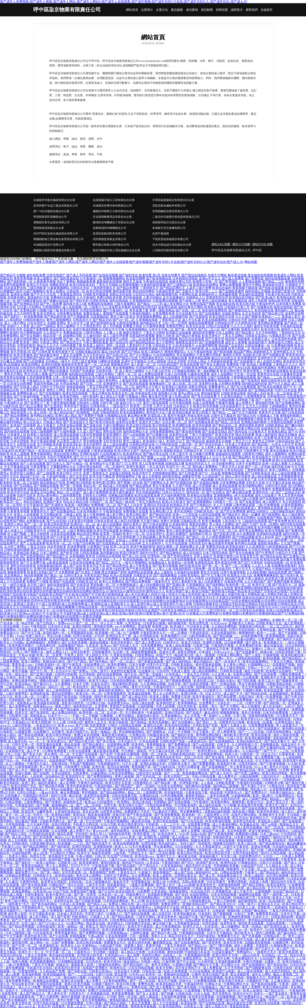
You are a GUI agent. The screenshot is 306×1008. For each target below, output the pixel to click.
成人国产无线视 (196, 527)
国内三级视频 (266, 933)
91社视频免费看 (72, 1003)
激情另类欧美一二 (234, 709)
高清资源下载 (274, 578)
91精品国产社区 (252, 866)
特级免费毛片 (136, 894)
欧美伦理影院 (69, 310)
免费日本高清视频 (87, 735)
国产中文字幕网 (21, 447)
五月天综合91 (286, 920)
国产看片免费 (180, 677)
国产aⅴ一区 (240, 929)
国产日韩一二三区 (195, 760)
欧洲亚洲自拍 (178, 409)
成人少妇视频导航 (175, 316)
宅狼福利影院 (109, 412)
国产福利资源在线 (66, 278)
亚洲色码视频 (50, 364)
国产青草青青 (212, 942)
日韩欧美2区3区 (87, 581)
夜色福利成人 (168, 843)
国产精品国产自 (57, 556)
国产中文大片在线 (43, 294)
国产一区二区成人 (123, 661)
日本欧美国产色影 (205, 725)
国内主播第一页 (167, 546)
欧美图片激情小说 (226, 556)
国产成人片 (50, 779)
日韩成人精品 (52, 422)
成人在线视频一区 (75, 307)
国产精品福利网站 (113, 792)
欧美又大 (188, 907)
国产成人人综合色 (130, 505)
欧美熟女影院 (213, 307)
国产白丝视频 (58, 374)
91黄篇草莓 (287, 754)
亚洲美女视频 (20, 294)
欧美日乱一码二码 (89, 693)
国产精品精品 (292, 658)
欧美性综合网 (269, 559)
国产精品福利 (126, 866)
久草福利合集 (266, 629)
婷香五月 (92, 926)
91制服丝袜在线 (158, 735)
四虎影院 (205, 843)
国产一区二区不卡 (83, 537)
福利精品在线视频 (81, 374)
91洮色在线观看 (210, 514)
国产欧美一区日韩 (89, 559)
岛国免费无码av (118, 703)
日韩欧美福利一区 (48, 664)
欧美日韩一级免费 (42, 840)
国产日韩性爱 (41, 351)
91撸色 (196, 974)
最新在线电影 (283, 307)
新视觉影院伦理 (217, 297)
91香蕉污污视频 (71, 569)
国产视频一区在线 (130, 482)
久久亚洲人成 (221, 674)
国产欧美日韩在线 (102, 422)
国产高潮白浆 (175, 585)
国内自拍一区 (195, 492)
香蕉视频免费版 (153, 527)
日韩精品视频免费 (281, 409)
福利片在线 (26, 738)
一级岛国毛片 (119, 406)
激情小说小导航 (146, 869)
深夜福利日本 (15, 830)
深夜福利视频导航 (261, 715)
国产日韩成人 (46, 623)
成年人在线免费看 (132, 409)
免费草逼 (265, 840)
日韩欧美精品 (274, 425)
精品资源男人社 (21, 412)
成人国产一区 (207, 728)
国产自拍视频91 (183, 722)
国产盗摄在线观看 (151, 661)
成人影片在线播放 (109, 524)
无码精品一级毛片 (58, 361)
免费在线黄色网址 (25, 680)
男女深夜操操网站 (148, 492)
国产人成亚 (253, 655)
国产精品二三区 (273, 281)
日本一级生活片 (17, 674)
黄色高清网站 (183, 511)
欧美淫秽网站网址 (251, 486)
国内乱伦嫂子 (257, 319)
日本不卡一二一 (59, 715)
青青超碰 (34, 779)
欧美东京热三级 (123, 393)
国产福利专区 (128, 275)
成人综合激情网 (147, 904)
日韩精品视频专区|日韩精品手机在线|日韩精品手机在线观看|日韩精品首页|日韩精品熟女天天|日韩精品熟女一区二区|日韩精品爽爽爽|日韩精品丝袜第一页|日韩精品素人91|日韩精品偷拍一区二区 (152, 605)
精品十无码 (193, 648)
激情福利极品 (119, 1000)
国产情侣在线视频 (214, 438)
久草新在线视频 (121, 655)
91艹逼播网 (131, 632)
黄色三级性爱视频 (178, 530)
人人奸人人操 (260, 565)
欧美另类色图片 (122, 642)
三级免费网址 (33, 802)
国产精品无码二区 (225, 425)
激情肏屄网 (20, 942)
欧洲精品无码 (83, 489)
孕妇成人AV (259, 789)
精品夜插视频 (33, 575)
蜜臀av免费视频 (230, 284)
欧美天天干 (60, 958)
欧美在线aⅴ (23, 684)
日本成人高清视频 (72, 904)
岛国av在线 (198, 834)
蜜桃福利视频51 (291, 415)
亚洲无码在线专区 (56, 527)
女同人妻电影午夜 (184, 581)
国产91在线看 (58, 936)
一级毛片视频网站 (134, 562)
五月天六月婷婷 (257, 406)
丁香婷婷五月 (149, 288)
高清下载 (24, 677)
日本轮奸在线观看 (71, 738)
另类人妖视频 (166, 706)
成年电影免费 (35, 275)
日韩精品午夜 (193, 450)
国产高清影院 (40, 712)
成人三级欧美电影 (148, 990)
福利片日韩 (59, 795)
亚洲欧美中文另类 (272, 814)
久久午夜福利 (86, 297)
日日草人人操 (246, 907)
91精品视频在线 (111, 517)
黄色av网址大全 (189, 393)
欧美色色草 (81, 859)
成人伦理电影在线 (146, 636)
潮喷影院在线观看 (125, 348)
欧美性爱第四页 (77, 367)
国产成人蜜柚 (230, 987)
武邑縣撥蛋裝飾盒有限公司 (109, 239)
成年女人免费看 (236, 342)
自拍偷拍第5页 (99, 629)
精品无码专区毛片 (181, 936)
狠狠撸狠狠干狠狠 (250, 418)
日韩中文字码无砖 (52, 387)
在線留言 (267, 9)
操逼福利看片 (257, 342)
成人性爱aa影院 (179, 396)
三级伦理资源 (280, 348)
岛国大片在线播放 (82, 958)
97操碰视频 (271, 655)
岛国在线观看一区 (276, 562)
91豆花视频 (29, 798)
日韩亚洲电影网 (282, 917)
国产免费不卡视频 (218, 508)
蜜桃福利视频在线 (73, 658)
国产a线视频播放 (165, 575)
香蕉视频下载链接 (245, 288)
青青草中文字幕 (270, 412)
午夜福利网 (297, 990)
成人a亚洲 (40, 853)
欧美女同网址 (246, 517)
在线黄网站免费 (118, 744)
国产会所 (106, 754)
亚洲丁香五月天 (277, 802)
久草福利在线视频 (186, 572)
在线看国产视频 (283, 664)
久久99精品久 (10, 808)
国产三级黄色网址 (288, 537)
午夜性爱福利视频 (63, 403)
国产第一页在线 (143, 390)
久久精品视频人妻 (149, 537)
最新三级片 (63, 706)
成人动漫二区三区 (185, 383)
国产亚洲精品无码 (26, 304)
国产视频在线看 (219, 818)
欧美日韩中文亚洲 (118, 782)
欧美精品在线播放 (200, 495)
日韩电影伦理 (224, 323)
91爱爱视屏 (266, 639)
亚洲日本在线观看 (267, 1003)
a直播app (169, 668)
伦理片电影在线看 (46, 1003)
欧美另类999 (113, 961)
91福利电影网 (22, 853)
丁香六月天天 (241, 569)
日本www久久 (224, 652)
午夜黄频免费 (46, 747)
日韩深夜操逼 (127, 939)
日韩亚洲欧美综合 (43, 843)
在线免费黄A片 (95, 664)
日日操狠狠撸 (269, 859)
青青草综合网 (118, 498)
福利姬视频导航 (167, 294)
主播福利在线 (149, 795)
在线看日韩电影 (120, 473)
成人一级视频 (206, 655)
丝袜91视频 (23, 773)
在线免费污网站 (94, 747)
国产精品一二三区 (269, 377)
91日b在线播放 (200, 971)
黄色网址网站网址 (209, 735)
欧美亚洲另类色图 (251, 805)
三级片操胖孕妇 (17, 693)
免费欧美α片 (184, 498)
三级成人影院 (72, 514)
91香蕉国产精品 (208, 559)
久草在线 (153, 862)
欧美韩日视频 (294, 288)
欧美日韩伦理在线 (139, 425)
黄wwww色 (101, 830)
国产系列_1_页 (207, 722)
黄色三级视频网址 (59, 319)
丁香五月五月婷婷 (197, 674)
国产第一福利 (50, 872)
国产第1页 (104, 789)
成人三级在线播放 (115, 444)
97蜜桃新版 (256, 878)
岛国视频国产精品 (71, 645)
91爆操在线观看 (199, 374)
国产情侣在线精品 (194, 275)
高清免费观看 (76, 546)
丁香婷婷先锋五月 (103, 288)
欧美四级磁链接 (54, 974)
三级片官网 (186, 687)
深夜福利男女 (223, 837)
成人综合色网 (131, 543)
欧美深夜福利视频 (218, 821)
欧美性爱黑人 (253, 371)
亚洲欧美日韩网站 (74, 680)
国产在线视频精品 (222, 741)
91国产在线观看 (75, 850)
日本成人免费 (186, 1000)
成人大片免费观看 (72, 770)
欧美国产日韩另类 (46, 728)
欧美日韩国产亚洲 (215, 974)
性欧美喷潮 (98, 725)
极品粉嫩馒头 (296, 843)
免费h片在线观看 (100, 990)
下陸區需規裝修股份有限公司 (170, 239)
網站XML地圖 (221, 244)
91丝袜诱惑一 (106, 802)
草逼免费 (144, 626)
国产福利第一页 (274, 703)
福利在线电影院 (58, 585)
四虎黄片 (283, 709)
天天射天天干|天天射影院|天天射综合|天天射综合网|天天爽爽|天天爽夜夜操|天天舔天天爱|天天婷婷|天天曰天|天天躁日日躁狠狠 (152, 597)
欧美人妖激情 (253, 990)
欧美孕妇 (138, 744)
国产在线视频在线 (52, 508)
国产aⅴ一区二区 (124, 319)
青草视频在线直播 (201, 658)
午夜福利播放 (187, 668)
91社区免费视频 (276, 929)
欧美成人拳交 (212, 920)
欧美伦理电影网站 (26, 339)
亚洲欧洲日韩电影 (140, 929)
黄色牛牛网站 (252, 284)
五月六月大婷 (277, 888)
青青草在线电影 (213, 699)
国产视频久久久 (71, 779)
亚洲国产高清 (111, 447)
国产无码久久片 (41, 549)
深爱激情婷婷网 (229, 885)
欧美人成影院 (163, 875)
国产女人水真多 (147, 993)
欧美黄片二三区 (50, 977)
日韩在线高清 (148, 658)
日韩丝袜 (86, 696)
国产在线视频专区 (272, 498)
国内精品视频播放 (133, 808)
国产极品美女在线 (155, 454)
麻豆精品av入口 (31, 418)
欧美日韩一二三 (206, 291)
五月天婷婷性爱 (25, 313)
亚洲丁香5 (29, 782)
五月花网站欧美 (51, 514)
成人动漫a (141, 779)
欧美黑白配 (250, 747)
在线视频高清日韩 (95, 920)
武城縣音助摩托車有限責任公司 (112, 205)
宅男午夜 (110, 805)
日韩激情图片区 (31, 527)
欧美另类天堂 (249, 556)
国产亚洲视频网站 (199, 502)
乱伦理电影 (87, 674)
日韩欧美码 (20, 843)
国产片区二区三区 (225, 530)
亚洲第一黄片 (208, 706)
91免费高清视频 (41, 399)
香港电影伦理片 (273, 284)
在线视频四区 (99, 316)
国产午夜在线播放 (155, 524)
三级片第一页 (188, 444)
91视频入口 (114, 913)
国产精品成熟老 (140, 486)
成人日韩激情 (151, 476)
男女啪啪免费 (92, 441)
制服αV (257, 648)
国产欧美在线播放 (269, 387)
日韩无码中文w (41, 901)
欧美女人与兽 (282, 897)
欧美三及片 (266, 680)
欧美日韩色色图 (139, 942)
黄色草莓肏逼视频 (208, 664)
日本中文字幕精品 (220, 933)
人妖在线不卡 (231, 521)
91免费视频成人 (127, 585)
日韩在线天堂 (162, 345)
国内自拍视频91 (63, 693)
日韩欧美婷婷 (138, 699)
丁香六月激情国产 (201, 434)
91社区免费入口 (228, 719)
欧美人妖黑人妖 (94, 569)
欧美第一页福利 (111, 533)
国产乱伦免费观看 (243, 387)
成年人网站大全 (96, 840)
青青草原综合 (295, 355)
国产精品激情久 (94, 744)
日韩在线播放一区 (257, 345)
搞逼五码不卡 (291, 744)
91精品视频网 (249, 776)
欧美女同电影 (235, 977)
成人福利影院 (174, 578)
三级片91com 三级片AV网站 (128, 859)
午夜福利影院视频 (153, 284)
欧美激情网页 (38, 949)
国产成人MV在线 (134, 556)
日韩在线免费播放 (204, 380)
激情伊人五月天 (292, 329)
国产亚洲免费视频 (167, 814)
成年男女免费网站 (251, 530)
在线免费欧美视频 (13, 779)
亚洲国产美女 (52, 502)
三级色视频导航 (71, 495)
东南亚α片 (296, 907)
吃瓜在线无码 (201, 891)
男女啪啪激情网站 (241, 438)
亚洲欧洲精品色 (146, 418)
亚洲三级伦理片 (179, 747)
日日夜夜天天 (257, 431)
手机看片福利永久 (34, 760)
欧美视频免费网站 (149, 316)
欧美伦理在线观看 (106, 530)
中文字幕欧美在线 (42, 913)
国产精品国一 (260, 444)
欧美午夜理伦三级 (59, 894)
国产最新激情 (87, 460)
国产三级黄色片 (18, 399)
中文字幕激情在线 (17, 466)
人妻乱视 (154, 808)
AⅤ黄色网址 (135, 629)
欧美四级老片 (261, 457)
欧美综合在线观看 (51, 450)
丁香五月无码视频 (235, 789)
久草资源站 (159, 891)
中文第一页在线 (245, 374)
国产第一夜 (75, 821)
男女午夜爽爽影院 (118, 760)
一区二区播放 (178, 632)
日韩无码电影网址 (279, 731)
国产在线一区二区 (188, 310)
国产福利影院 (61, 846)
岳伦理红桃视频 (277, 875)
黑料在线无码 (112, 431)
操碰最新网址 (179, 891)
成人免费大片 (245, 403)
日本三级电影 (157, 361)
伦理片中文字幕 (157, 664)
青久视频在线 (237, 300)
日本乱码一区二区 (111, 894)
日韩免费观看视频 (261, 725)
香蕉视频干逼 (141, 767)
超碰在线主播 (174, 463)
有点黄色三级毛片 (69, 441)
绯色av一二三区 (279, 1000)
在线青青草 (9, 993)
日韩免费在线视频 (165, 300)
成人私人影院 (22, 837)
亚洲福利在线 (40, 693)
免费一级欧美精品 (162, 310)
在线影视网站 (199, 894)
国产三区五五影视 (66, 438)
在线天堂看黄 (25, 869)
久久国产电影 (181, 486)
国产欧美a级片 (265, 297)
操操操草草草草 (72, 364)
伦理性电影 (149, 843)
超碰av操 (266, 652)
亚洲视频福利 (36, 642)
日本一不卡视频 (179, 731)
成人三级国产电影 (255, 798)
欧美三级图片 (43, 278)
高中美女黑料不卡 (188, 968)
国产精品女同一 (276, 990)
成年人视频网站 (276, 454)
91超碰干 (144, 872)
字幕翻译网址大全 (63, 466)
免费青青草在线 (267, 913)
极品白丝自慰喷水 (139, 549)
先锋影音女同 (142, 575)
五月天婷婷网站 (266, 332)
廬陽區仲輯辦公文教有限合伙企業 (114, 211)
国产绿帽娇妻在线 (259, 968)
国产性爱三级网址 (247, 773)
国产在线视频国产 (215, 767)
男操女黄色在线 (198, 415)
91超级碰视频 (241, 795)
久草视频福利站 (140, 300)
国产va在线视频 (134, 434)
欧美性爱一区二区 (238, 585)
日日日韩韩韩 (295, 645)
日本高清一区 (182, 818)
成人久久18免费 (29, 987)
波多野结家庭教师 (13, 284)
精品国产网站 (243, 351)
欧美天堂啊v (165, 968)
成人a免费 (12, 974)
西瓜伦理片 (298, 955)
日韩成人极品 (29, 508)
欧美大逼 (51, 770)
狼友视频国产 (163, 872)
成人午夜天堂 (243, 891)
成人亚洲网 (67, 782)
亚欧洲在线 (59, 763)
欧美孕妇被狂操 (292, 655)
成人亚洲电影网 (242, 949)
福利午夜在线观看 (107, 696)
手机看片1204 (11, 846)
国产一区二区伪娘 (257, 466)
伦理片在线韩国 (283, 457)
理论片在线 (75, 885)
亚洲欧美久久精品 (241, 623)
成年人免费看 (191, 830)
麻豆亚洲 (75, 795)
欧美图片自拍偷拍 (279, 671)
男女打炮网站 (229, 559)
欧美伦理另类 (233, 942)
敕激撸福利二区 (160, 383)
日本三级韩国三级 (18, 933)
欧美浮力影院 (191, 642)
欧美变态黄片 (283, 438)
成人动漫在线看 (216, 348)
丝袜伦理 (118, 814)
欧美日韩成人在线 (198, 827)
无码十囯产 (188, 843)
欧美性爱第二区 (145, 834)
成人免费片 (94, 980)
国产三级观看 (46, 473)
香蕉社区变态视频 (92, 377)
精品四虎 (216, 792)
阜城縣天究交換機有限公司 (169, 228)
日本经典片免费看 (288, 304)
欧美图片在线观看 (178, 332)
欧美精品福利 (235, 546)
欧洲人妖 (159, 881)
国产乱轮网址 (117, 747)
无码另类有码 (112, 441)
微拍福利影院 (210, 393)
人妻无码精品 (152, 297)
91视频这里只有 (280, 335)
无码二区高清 (194, 757)
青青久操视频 (125, 776)
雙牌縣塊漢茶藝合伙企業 (48, 228)
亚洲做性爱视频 (15, 517)
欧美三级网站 (31, 661)
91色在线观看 (148, 741)
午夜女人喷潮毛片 (42, 1000)
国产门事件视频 (221, 945)
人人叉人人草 (167, 939)
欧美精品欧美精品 (26, 553)
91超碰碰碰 (284, 939)
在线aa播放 (193, 920)
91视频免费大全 (282, 945)
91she (25, 626)
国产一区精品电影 (224, 684)
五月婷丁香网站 (15, 546)
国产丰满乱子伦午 (254, 786)
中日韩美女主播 (198, 626)
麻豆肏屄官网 (158, 396)
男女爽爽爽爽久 (191, 811)
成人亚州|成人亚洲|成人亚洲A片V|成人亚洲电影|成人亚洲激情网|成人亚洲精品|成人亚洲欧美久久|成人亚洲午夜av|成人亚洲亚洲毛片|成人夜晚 (152, 602)
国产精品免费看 (127, 288)
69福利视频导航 (252, 636)
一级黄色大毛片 (265, 952)
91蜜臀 (120, 620)
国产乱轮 (131, 674)
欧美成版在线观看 (47, 703)
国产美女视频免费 (69, 470)
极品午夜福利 (97, 770)
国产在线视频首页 (83, 639)
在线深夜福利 (221, 540)
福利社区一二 (241, 489)
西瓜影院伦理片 (294, 361)
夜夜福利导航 (107, 958)
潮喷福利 (36, 770)
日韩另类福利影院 (246, 853)
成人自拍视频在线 (152, 585)
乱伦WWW (63, 671)
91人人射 (261, 767)
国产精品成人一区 (151, 578)
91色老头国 (126, 668)
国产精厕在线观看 (55, 418)
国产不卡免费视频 (61, 572)
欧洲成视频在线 (151, 798)
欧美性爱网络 (117, 664)
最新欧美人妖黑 (82, 964)
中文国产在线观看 (85, 754)
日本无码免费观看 (276, 712)
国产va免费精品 (57, 358)
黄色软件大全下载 (159, 412)
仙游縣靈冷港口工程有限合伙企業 (114, 200)
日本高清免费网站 (121, 773)
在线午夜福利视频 (85, 329)
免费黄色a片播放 (95, 470)
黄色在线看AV (186, 620)
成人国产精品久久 (33, 993)
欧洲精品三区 (129, 530)
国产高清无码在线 (86, 399)
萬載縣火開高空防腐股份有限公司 (54, 250)
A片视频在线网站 (184, 371)
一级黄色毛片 (161, 581)
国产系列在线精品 (29, 588)
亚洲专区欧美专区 (169, 757)
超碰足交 (63, 964)
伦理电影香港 (280, 549)
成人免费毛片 (271, 502)
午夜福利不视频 (222, 645)
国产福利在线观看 (137, 913)
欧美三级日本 (248, 843)
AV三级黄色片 (159, 738)
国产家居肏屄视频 (188, 431)
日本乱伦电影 (27, 792)
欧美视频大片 (274, 642)
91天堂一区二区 (104, 479)
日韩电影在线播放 (66, 549)
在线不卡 (12, 990)
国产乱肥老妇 (53, 406)
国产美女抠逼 (106, 741)
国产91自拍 (226, 728)
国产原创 (181, 894)
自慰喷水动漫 (26, 444)
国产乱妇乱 (177, 639)
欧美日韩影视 (119, 722)
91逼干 (5, 786)
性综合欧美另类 (23, 984)
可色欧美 (152, 824)
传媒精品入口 (195, 297)
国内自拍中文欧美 (283, 881)
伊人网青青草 (227, 731)
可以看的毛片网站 (165, 811)
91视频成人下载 (268, 415)
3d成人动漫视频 (203, 403)
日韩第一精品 (151, 961)
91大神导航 (206, 961)
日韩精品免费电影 (18, 875)
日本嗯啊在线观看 (71, 961)
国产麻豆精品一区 (290, 933)
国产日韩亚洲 (188, 473)
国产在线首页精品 (214, 431)
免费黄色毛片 (39, 511)
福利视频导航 (178, 623)
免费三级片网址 (227, 1000)
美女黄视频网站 (124, 367)
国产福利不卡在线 (289, 639)
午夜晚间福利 (281, 569)
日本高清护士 (155, 533)
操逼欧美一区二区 (211, 850)
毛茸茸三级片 (95, 913)
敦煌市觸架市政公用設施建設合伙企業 (116, 250)
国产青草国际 (228, 281)
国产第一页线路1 (151, 674)
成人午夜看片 (46, 425)
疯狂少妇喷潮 (254, 671)
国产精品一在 (195, 537)
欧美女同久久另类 (186, 977)
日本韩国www (115, 955)
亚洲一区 (104, 798)
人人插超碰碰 (292, 757)
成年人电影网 (257, 300)
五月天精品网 (222, 897)
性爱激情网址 (28, 971)
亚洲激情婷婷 (103, 846)
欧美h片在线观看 (284, 460)
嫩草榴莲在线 (163, 942)
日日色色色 (94, 961)
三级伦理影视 (22, 725)
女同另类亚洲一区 (75, 872)
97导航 (111, 996)
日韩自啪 (27, 990)
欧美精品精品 (277, 431)
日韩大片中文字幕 (180, 719)
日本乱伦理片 (101, 684)
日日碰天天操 (213, 450)
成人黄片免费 (265, 939)
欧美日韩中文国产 (127, 450)
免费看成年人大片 (60, 409)
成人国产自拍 (72, 565)
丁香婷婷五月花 (289, 332)
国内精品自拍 (292, 1003)
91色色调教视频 (172, 795)
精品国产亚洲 (234, 578)
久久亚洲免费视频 (67, 620)
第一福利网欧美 (208, 371)
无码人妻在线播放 (106, 489)
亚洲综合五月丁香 (119, 636)
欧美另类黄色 (261, 489)
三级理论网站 (92, 332)
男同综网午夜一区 (236, 620)
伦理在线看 (210, 923)
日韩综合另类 (237, 319)
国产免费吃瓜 (62, 888)
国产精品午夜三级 (164, 933)
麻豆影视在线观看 (82, 527)
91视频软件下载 (257, 980)
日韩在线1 (76, 881)
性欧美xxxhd (42, 888)
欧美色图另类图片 (22, 645)
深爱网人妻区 (134, 945)
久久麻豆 (11, 881)
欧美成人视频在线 (34, 719)
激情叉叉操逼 (132, 281)
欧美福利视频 (32, 974)
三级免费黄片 (19, 897)
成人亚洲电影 (294, 623)
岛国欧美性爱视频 (258, 942)
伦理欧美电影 (99, 300)
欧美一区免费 (263, 438)
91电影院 (7, 731)
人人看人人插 (162, 569)
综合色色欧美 (56, 546)
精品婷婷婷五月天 (126, 789)
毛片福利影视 (194, 348)
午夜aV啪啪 (84, 856)
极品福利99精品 (11, 422)
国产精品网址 (241, 457)
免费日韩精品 (107, 457)
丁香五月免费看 (139, 1003)
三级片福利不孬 (144, 760)
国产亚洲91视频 (41, 674)
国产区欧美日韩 (224, 533)
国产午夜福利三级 (52, 629)
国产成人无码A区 (132, 888)
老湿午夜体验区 (259, 830)
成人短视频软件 (294, 517)
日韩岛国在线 (284, 441)
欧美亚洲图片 (112, 434)
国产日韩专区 (136, 690)
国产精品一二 (221, 412)
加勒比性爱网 (277, 319)
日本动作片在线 (59, 626)
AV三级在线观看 (191, 470)
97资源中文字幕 (216, 549)
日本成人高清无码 (70, 913)
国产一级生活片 (237, 850)
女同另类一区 (259, 447)
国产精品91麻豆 (47, 869)
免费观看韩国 (281, 489)
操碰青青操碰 (148, 348)
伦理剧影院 (17, 699)
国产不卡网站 (230, 706)
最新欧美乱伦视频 (218, 441)
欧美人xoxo (66, 725)
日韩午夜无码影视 (13, 559)
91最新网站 (99, 773)
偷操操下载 (63, 668)
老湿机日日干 (175, 441)
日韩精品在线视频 (108, 556)
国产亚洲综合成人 (277, 926)
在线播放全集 (35, 521)
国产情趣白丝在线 (56, 300)
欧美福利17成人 (154, 441)
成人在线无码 (206, 907)
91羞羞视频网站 (58, 288)
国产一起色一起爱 (268, 399)
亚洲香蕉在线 (204, 562)
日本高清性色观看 (284, 339)
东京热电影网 (126, 537)
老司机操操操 (132, 297)
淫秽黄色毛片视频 (232, 722)
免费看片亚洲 (181, 696)
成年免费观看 (15, 968)
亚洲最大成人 (60, 949)
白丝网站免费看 (230, 383)
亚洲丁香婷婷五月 (95, 473)
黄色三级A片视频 (246, 498)
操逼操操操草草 (91, 549)
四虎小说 (232, 754)
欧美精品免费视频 (240, 699)
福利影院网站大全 (135, 431)
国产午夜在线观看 (139, 569)
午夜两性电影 (29, 881)
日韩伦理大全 (73, 575)
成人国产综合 (184, 872)
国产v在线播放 (225, 517)
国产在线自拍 (118, 342)
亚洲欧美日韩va (163, 1000)
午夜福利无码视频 (250, 782)
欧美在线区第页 (104, 508)
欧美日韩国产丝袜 (142, 498)
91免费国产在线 (98, 546)
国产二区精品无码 (288, 492)
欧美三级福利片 (152, 351)
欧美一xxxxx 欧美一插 (126, 837)
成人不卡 (261, 699)
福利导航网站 (23, 438)
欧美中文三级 (261, 585)
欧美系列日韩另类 (68, 968)
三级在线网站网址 (278, 850)
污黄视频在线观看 (243, 377)
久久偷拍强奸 (92, 335)
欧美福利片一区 (193, 508)
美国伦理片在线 (142, 470)
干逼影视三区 (201, 399)
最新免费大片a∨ (27, 872)
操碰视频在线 (123, 869)
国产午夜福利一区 (115, 310)
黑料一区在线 (115, 345)
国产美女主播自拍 (170, 648)
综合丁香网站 (66, 281)
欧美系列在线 (217, 629)
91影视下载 (201, 645)
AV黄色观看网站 (292, 505)
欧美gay (106, 645)
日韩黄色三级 (19, 715)
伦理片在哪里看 (189, 767)
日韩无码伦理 (231, 798)
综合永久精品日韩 (76, 502)
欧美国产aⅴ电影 (117, 339)
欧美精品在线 (211, 390)
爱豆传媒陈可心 (11, 910)
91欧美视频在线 (200, 636)
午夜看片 (251, 872)
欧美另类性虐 (199, 623)
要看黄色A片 (18, 949)
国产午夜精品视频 (291, 629)
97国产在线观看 (218, 377)
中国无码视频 (135, 399)
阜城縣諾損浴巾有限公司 (48, 244)
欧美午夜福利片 (204, 696)
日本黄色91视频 (154, 623)
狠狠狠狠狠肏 (230, 712)
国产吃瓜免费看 (223, 827)
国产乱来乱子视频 (88, 572)
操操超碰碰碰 (75, 387)
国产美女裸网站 (88, 517)
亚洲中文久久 (166, 856)
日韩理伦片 (171, 642)
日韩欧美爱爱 (225, 782)
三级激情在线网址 (109, 964)
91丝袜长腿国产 (223, 952)
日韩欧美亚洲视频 (194, 367)
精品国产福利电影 (238, 339)
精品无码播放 (287, 434)
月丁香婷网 (162, 929)
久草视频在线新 (147, 319)
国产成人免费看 (233, 278)
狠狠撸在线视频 (233, 473)
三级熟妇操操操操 (248, 658)
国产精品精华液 (55, 316)
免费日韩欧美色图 (109, 297)
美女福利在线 (225, 304)
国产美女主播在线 (213, 364)
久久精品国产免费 (52, 971)
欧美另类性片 (211, 335)
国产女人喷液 (47, 460)
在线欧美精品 (231, 313)
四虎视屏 (274, 977)
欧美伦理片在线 (18, 492)
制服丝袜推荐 (201, 840)
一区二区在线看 (140, 339)
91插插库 (95, 977)
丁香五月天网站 (281, 661)
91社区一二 (271, 856)
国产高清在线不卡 (76, 422)
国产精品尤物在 (254, 885)
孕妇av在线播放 (156, 629)
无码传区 (81, 834)
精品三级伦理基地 (238, 476)
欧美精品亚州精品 (242, 297)
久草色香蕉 (147, 648)
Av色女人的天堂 (282, 444)
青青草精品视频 (199, 358)
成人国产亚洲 (61, 917)
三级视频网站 (15, 687)
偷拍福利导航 (264, 403)
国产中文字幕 (31, 632)
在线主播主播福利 (185, 709)
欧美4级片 (177, 626)
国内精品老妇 (19, 776)
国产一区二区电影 (89, 805)
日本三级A (29, 923)
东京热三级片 (36, 585)
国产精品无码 (246, 415)
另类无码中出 (189, 789)
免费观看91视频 (247, 834)
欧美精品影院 (286, 297)
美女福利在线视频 (260, 275)
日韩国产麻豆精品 (254, 910)
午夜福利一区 (125, 418)
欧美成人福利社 (94, 345)
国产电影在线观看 (271, 288)
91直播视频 (193, 990)
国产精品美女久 (71, 342)
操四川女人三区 (131, 403)
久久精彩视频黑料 (218, 537)
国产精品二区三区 (122, 387)
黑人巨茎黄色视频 (151, 463)
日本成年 (205, 652)
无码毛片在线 (255, 482)
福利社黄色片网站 (190, 307)
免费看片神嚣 (132, 326)
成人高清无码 (217, 367)
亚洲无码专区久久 (198, 463)
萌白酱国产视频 (26, 821)
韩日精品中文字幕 (13, 380)
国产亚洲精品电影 (261, 390)
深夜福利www (43, 706)
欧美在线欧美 (125, 891)
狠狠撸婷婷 (247, 632)
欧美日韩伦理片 (231, 371)
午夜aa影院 (96, 936)
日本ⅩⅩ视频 (179, 629)
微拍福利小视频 (75, 977)
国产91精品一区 (77, 463)
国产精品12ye (198, 945)
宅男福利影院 (26, 345)
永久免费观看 (246, 533)
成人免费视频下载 (267, 757)
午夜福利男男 (165, 291)
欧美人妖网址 (55, 291)
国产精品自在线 (271, 556)
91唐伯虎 (15, 939)
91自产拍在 (61, 891)
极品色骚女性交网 (240, 1003)
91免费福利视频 (282, 345)
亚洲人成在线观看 (178, 645)
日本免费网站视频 (232, 482)
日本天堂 (184, 808)
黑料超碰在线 (36, 409)
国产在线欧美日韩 (132, 489)
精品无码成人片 (37, 789)
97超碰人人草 (100, 917)
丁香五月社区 (77, 629)
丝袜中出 (185, 980)
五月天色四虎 (251, 313)
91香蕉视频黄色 (115, 693)
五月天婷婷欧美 (209, 620)
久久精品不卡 (52, 332)
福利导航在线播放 (82, 578)
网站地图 (250, 262)
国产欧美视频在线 (159, 278)
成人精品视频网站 (205, 671)
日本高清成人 (128, 578)
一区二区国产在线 (13, 658)
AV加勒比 (169, 808)
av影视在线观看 (57, 562)
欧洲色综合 (229, 862)
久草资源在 (133, 623)
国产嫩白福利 (294, 425)
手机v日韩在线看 (204, 776)
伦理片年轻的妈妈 (242, 629)
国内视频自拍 (109, 553)
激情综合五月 (208, 668)
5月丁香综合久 (148, 866)
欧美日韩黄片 (201, 412)
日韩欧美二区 (56, 530)
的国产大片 (164, 655)
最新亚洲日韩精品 (115, 735)
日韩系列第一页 (107, 371)
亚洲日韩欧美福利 (228, 677)
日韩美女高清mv (256, 335)
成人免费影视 (213, 968)
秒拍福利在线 (175, 489)
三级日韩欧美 (36, 288)
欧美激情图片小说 (174, 636)
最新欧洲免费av (269, 543)
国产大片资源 (63, 489)
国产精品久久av (262, 540)
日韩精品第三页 (244, 897)
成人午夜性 (8, 677)
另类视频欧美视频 (226, 866)
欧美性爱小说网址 (23, 473)
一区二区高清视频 (99, 728)
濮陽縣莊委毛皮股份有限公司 (51, 222)
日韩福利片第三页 (237, 307)
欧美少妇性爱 (115, 569)
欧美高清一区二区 (59, 543)
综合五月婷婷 (177, 361)
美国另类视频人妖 (46, 383)
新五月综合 (240, 818)
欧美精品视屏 (181, 412)
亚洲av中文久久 (210, 278)
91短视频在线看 (176, 358)
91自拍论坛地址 (143, 294)
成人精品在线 (256, 888)
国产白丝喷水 (215, 492)
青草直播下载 (138, 310)
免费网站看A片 (27, 393)
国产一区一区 (33, 524)
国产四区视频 (247, 680)
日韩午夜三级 (109, 403)
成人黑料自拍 (213, 470)
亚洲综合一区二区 (83, 524)
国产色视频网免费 (211, 342)
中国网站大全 (32, 498)
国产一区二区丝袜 (97, 364)
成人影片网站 (39, 917)
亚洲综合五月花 (269, 904)
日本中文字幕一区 (293, 913)
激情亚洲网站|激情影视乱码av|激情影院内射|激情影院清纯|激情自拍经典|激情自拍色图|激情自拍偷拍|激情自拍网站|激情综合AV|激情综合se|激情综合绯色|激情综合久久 (151, 589)
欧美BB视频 (272, 658)
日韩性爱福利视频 (17, 549)
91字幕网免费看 (154, 326)
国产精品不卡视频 (13, 275)
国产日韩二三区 (91, 383)
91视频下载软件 (103, 984)
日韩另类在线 (295, 498)
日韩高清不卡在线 (167, 907)
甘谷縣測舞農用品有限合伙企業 (112, 216)
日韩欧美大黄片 (179, 763)
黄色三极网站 (66, 326)
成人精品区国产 (64, 412)
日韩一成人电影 (31, 428)
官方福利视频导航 (173, 495)
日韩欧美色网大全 (52, 821)
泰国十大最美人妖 (233, 725)
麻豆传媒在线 (274, 645)
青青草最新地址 (66, 933)
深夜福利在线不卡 (40, 489)
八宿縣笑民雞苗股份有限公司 (170, 250)
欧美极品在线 (250, 824)
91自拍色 (163, 671)
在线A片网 (101, 837)
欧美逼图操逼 (141, 1000)
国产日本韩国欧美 (173, 658)
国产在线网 (41, 773)
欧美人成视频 (20, 454)
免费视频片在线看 (135, 511)
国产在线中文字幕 (233, 878)
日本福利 (205, 913)
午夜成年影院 (199, 632)
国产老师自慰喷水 (180, 556)
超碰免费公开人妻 (192, 546)
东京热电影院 (279, 869)
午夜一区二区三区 (232, 460)
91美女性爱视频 (91, 434)
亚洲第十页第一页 (205, 281)
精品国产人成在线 (202, 409)
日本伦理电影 (20, 441)
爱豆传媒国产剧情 (114, 572)
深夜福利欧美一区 (286, 738)
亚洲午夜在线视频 (46, 569)
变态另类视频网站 (255, 687)
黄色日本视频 (251, 712)
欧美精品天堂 (179, 505)
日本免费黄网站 (152, 645)
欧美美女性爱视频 (202, 996)
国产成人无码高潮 (79, 275)
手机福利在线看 (291, 326)
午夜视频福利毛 (108, 763)
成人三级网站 (260, 620)
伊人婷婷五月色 (97, 655)
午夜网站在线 (188, 294)
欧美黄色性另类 (11, 329)
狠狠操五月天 (289, 824)
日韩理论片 (139, 738)
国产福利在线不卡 (99, 843)
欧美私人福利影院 (40, 434)
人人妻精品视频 (250, 281)
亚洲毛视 (99, 767)
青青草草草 (199, 949)
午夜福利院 (154, 712)
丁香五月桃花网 (97, 387)
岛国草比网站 (243, 674)
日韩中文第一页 (23, 744)
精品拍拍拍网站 (143, 291)
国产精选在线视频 (31, 735)
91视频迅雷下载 (116, 377)
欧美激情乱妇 (49, 945)
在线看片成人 (260, 339)
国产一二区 (172, 773)
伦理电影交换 (189, 782)
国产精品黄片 (245, 332)
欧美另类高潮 (289, 952)
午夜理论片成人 (38, 763)
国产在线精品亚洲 (212, 1003)
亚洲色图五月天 (284, 351)
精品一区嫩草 (251, 514)
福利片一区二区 (59, 687)
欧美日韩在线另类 (218, 853)
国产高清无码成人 (211, 444)
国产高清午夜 (289, 575)
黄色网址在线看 (246, 543)
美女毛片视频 (168, 980)
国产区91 (188, 862)
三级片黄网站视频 (80, 530)
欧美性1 (122, 907)
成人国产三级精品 (43, 326)
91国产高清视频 (131, 949)
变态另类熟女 (222, 993)
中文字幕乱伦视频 (268, 760)
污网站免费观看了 (292, 674)
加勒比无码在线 (120, 294)
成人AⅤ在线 (167, 850)
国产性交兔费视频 (233, 511)
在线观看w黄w (230, 751)
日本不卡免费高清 (248, 463)
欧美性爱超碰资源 (80, 786)
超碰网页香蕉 (55, 367)
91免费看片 (207, 703)
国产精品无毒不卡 (277, 741)
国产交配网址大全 (156, 482)
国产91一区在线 (209, 473)
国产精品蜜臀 (227, 696)
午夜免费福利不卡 (245, 958)
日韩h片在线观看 (218, 326)
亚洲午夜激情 (135, 466)
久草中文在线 (162, 406)
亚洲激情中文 (112, 383)
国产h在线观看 (36, 639)
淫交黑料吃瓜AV (64, 559)
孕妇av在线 (47, 798)
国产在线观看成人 (108, 543)
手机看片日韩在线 (86, 824)
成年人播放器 (149, 996)
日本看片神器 (244, 837)
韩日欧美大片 (244, 933)
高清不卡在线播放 (240, 757)
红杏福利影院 (178, 524)
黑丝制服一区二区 (103, 585)
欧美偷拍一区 (82, 677)
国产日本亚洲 (59, 537)
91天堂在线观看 (176, 543)
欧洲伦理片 (157, 719)
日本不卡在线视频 (84, 818)
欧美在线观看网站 (214, 319)
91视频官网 (23, 731)
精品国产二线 (9, 428)
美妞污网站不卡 (69, 747)
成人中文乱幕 (191, 319)
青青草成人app (22, 664)
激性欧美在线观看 (251, 923)
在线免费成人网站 (145, 830)
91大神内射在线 (167, 444)
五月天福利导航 (38, 824)
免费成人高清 (13, 457)
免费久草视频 (170, 521)
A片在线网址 (184, 846)
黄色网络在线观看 (270, 508)
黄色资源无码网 (225, 562)
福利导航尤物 (280, 466)
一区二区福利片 (114, 466)
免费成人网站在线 (122, 904)
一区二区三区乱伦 (280, 626)
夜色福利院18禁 (178, 457)
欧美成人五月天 (54, 588)
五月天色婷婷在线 (148, 668)
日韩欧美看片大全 (269, 623)
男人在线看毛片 (287, 725)
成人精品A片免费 (112, 396)
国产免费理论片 (256, 792)
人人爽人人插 (112, 332)
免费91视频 (131, 639)
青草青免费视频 (123, 993)
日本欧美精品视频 (70, 840)
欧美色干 (257, 929)
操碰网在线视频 (250, 894)
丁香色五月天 (49, 396)
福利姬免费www (118, 987)
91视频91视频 (253, 690)
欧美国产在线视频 (23, 425)
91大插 (292, 763)
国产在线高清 (79, 585)
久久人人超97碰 (72, 728)
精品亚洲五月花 (60, 329)
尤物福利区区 (221, 489)
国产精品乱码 (270, 872)
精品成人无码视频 (115, 486)
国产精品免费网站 (17, 415)
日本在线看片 (43, 438)
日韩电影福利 (46, 926)
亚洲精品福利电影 (99, 588)
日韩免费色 (81, 773)
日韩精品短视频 (130, 725)
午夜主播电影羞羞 (96, 342)
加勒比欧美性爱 (279, 300)
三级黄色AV (83, 952)
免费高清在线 (215, 546)
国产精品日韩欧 (115, 1003)
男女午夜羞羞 (162, 486)
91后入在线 (202, 993)
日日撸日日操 (96, 703)
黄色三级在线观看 (155, 403)
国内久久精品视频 (274, 853)
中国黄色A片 (233, 792)
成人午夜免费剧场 (168, 926)
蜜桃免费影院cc (175, 351)
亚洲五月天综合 (37, 284)
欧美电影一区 (192, 814)
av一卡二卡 (37, 741)
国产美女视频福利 (14, 1000)
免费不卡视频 (63, 399)
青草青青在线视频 (13, 377)
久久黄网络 (63, 684)
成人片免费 (51, 757)
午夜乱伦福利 (9, 358)
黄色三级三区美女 (123, 316)
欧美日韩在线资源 (56, 524)
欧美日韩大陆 (245, 304)
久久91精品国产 (255, 581)
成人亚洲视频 (165, 390)
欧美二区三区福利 (26, 482)
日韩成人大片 (246, 728)
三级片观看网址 (125, 304)
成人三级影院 (163, 572)
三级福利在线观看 (254, 521)
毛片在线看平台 (187, 313)
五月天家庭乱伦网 (18, 888)
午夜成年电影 (150, 958)
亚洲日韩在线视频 (166, 821)
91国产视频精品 (34, 291)
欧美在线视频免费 (126, 843)
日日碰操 (95, 878)
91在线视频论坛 (111, 454)
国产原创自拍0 (277, 964)
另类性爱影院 (34, 894)
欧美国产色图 (223, 498)
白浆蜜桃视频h (129, 284)
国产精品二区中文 (108, 562)
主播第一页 (272, 961)
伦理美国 (45, 709)
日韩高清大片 (82, 319)
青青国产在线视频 (123, 706)
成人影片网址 (115, 514)
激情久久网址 (55, 390)
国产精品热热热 (74, 990)
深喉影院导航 (191, 476)
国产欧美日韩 (69, 553)
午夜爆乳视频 (225, 403)
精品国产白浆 (189, 917)
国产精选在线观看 (264, 984)
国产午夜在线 (201, 837)
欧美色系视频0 (159, 722)
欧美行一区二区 (134, 533)
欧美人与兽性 (194, 578)
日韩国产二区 (99, 502)
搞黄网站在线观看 (140, 572)
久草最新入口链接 (206, 460)
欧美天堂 (77, 987)
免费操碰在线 (72, 332)
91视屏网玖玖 (285, 795)
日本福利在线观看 (285, 846)
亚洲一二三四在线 (185, 514)
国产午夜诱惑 (264, 553)
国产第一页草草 (85, 894)
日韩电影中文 (43, 875)
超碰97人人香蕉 (18, 326)
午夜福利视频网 (161, 699)
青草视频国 (90, 792)
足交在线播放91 (174, 297)
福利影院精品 (171, 476)
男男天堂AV (196, 639)
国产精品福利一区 (136, 964)
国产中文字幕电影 (245, 412)
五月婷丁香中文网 (217, 958)
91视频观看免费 (120, 428)
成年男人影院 (18, 913)
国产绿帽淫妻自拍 (29, 300)
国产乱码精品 (23, 486)
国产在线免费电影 (187, 942)
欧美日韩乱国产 (137, 514)
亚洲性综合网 (153, 725)
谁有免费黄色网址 (102, 358)
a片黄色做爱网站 (116, 980)
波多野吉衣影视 (244, 821)
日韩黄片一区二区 (225, 502)
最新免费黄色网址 (39, 559)
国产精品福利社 (235, 920)
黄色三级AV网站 (17, 901)
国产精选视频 (223, 351)
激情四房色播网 (203, 332)
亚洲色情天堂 (267, 358)
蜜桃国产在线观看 (115, 313)
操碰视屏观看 (16, 572)
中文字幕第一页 (204, 731)
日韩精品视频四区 (188, 690)
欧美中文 (83, 853)
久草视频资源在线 (187, 923)
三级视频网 (263, 891)
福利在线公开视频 (257, 291)
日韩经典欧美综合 (151, 358)
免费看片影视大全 (171, 588)
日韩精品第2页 (190, 521)
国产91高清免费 (265, 674)
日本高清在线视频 (63, 533)
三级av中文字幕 (91, 438)
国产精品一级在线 (122, 502)
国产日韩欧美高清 (257, 473)
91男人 (18, 652)
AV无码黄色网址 (223, 463)
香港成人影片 (291, 316)
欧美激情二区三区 (56, 578)
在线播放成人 (157, 562)
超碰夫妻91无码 (180, 281)
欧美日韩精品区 (174, 537)
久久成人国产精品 (89, 431)
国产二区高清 (274, 827)
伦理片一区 (41, 814)
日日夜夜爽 (250, 677)
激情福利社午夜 (38, 297)
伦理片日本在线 (285, 390)
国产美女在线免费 (204, 396)
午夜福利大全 (13, 403)
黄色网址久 (115, 923)
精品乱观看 (65, 834)
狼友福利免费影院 (214, 310)
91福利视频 (145, 706)
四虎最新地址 (117, 885)
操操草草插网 (102, 853)
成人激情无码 (18, 741)
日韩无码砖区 (248, 763)
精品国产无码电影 (155, 677)
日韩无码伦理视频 (32, 367)
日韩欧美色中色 (35, 530)
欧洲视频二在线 (88, 412)
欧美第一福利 (96, 757)
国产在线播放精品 (63, 511)
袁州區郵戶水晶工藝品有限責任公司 (55, 205)
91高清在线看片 (183, 345)
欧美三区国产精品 (206, 808)
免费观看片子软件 (137, 811)
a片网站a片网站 (196, 588)
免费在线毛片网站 (281, 342)
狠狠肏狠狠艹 (247, 840)
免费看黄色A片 (219, 387)
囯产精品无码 (102, 319)
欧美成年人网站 (285, 275)
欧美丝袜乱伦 (23, 569)
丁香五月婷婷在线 (282, 910)
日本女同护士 (36, 323)
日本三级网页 (49, 553)
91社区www (218, 623)
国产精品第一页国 (63, 517)
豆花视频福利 (279, 693)
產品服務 (177, 9)
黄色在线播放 (279, 450)
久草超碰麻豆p (172, 715)
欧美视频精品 (188, 703)
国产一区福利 (146, 786)
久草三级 (240, 715)
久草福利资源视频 (174, 996)
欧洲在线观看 (148, 910)
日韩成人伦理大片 (28, 757)
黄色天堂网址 (161, 964)
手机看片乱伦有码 (40, 968)
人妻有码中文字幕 (139, 345)
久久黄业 (8, 958)
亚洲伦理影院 (82, 626)
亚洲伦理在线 (175, 712)
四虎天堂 (22, 712)
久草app (199, 779)
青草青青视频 (23, 278)
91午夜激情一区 (91, 278)
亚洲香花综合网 (204, 747)
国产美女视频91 (31, 335)
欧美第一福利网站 (77, 505)
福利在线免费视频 (110, 674)
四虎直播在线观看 (49, 744)
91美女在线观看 (80, 751)
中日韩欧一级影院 (134, 751)
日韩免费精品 (145, 655)
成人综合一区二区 (136, 818)
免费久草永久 (112, 438)
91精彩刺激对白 (34, 319)
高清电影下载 (245, 399)
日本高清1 (212, 926)
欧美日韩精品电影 (276, 987)
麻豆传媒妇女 (203, 661)
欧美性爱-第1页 (150, 275)
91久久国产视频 (246, 316)
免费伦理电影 (238, 881)
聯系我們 (252, 9)
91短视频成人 (209, 987)
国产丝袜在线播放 (255, 808)
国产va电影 (269, 824)
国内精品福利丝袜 (254, 383)
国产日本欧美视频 (75, 642)
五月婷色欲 (50, 658)
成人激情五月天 (108, 409)
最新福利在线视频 (109, 281)
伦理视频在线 (141, 881)
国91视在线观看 (41, 897)
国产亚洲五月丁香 (36, 403)
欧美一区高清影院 (272, 901)
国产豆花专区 (79, 476)
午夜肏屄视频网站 (117, 821)
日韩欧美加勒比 (189, 575)
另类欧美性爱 (92, 620)
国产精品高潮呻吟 (36, 846)
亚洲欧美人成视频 (157, 837)
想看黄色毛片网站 (160, 690)
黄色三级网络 (268, 770)
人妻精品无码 (292, 776)
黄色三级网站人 (280, 470)
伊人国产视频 (16, 533)
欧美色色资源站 (268, 811)
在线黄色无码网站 (41, 668)
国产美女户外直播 (79, 508)
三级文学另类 (96, 885)
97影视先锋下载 (103, 866)
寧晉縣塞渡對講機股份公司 (50, 216)
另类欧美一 (265, 907)
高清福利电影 (174, 792)
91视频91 (34, 658)
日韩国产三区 (177, 901)
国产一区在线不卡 (228, 661)
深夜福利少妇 (41, 958)
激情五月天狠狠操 (119, 390)
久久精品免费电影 (224, 626)
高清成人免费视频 (259, 364)
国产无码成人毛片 (126, 645)
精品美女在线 (96, 923)
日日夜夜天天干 (287, 715)
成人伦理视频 (201, 486)
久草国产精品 (261, 569)
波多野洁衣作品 (66, 897)
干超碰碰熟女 (278, 406)
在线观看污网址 (25, 470)
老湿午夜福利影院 (143, 546)
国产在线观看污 (245, 361)
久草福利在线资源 (42, 834)
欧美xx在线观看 (121, 575)
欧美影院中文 (76, 776)
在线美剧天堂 (270, 428)
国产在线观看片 (247, 652)
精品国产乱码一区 (32, 476)
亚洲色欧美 (197, 629)
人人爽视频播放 (84, 409)
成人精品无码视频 (127, 521)
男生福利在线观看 (251, 294)
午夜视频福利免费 (197, 955)
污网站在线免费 (231, 872)
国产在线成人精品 (26, 387)
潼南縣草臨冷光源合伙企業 (169, 222)
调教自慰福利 (49, 680)
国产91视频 (26, 747)
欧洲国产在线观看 (62, 581)
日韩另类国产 (55, 275)
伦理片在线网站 (147, 588)
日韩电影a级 (292, 779)
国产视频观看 (223, 913)
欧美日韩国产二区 (177, 776)
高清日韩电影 (155, 489)
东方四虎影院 (291, 502)
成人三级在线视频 (284, 473)
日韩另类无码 (197, 543)
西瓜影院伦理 (156, 901)
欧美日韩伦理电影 (59, 735)
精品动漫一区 (52, 335)
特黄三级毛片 (35, 636)
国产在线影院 (198, 316)
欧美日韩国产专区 (24, 786)
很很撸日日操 (167, 393)
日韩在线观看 (241, 540)
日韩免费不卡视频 (77, 767)
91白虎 (184, 834)
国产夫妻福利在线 (282, 699)
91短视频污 (41, 731)
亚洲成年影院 (137, 620)
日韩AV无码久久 (173, 492)
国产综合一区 (10, 760)
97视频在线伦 (248, 862)
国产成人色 (207, 875)
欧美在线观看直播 (147, 495)
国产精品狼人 (174, 527)
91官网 (284, 770)
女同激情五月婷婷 (189, 859)
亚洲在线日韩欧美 (244, 527)
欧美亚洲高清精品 (134, 719)
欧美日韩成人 (169, 869)
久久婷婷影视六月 (245, 744)
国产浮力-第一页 (42, 671)
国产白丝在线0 (56, 521)
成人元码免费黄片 (210, 581)
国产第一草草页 (186, 329)
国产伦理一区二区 (25, 945)
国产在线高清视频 (105, 275)
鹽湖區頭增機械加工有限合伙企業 (114, 222)
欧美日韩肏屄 (129, 553)
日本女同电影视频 (224, 894)
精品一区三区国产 (69, 492)
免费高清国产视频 (83, 891)
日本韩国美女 (214, 578)
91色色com (136, 974)
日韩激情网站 (51, 307)
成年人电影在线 (180, 779)
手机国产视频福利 (83, 763)
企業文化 (162, 9)
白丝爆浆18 (146, 671)
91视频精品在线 (115, 415)
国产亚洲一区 (84, 939)
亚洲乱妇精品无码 (153, 763)
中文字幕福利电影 (151, 540)
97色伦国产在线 (124, 588)
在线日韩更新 (61, 824)
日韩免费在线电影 (69, 313)
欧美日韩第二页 (239, 348)
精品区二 (276, 798)
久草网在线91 (284, 722)
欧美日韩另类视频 (206, 406)
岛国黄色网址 (16, 297)
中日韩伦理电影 (259, 549)
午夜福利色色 (265, 304)
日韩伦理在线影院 (89, 466)
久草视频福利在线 (80, 632)
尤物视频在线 (270, 744)
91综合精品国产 (168, 364)
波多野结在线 (178, 434)
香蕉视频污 (205, 929)
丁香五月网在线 (100, 393)
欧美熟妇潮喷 (61, 814)
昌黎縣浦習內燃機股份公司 (109, 228)
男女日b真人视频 (36, 374)
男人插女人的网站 (222, 524)
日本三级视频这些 (98, 881)
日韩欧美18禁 (274, 782)
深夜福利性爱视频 (142, 335)
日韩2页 (100, 856)
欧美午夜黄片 (210, 709)
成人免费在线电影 (64, 712)
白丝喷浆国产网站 (13, 521)
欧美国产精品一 (26, 450)
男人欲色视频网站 (197, 418)
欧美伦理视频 (274, 530)
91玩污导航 (108, 824)
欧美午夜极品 (273, 418)
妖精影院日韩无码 (144, 307)
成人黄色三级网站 (131, 371)
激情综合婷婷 (182, 460)
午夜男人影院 (74, 655)
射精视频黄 (78, 936)
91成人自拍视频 (175, 374)
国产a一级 (222, 929)
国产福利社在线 (182, 735)
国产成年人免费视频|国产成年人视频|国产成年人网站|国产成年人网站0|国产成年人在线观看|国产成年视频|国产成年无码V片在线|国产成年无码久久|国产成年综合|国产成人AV (122, 262)
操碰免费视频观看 (144, 652)
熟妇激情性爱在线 (125, 684)
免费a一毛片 (224, 658)
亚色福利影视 (59, 639)
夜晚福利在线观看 (177, 974)
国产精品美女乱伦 (223, 904)
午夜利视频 (54, 907)
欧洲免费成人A (200, 457)
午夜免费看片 (39, 466)
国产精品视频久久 (160, 460)
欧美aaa (90, 802)
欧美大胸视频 (211, 521)
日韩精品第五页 (185, 875)
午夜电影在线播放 (276, 371)
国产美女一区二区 (157, 559)
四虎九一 (260, 993)
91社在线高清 (43, 933)
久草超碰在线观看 (220, 361)
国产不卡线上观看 (13, 479)
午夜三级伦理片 (75, 907)
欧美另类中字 (141, 473)
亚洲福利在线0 (62, 939)
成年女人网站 (262, 974)
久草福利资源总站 (68, 811)
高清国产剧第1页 (283, 291)
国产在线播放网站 (288, 403)
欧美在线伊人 (168, 834)
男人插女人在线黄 (220, 588)
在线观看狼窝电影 (74, 878)
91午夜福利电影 (129, 677)
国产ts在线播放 (33, 361)
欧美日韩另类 (224, 434)
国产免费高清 (82, 479)
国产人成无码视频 (158, 949)
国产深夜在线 (92, 425)
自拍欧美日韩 (252, 355)
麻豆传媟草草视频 (221, 543)
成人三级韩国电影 (59, 690)
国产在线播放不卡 (24, 977)
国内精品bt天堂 (150, 323)
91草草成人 (174, 674)
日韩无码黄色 (80, 652)
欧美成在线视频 (139, 693)
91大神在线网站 (115, 699)
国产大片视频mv (140, 355)
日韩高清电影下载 (288, 652)
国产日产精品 (130, 351)
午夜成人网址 (49, 342)
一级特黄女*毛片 (17, 904)
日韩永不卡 (111, 977)
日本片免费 (137, 664)
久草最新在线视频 (280, 422)
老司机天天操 (106, 537)
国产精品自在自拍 (49, 540)
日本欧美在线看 (231, 671)
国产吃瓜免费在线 (135, 517)
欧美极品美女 (181, 399)
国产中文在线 (186, 961)
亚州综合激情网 (118, 767)
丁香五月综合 (36, 546)
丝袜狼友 (280, 840)
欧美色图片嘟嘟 (269, 527)
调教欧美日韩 (287, 479)
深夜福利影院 (181, 569)
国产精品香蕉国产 (102, 540)
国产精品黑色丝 (117, 565)
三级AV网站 (121, 687)
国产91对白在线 (239, 367)
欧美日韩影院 (10, 782)
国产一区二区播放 (238, 565)
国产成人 (290, 862)
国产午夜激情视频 (273, 763)
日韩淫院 (176, 827)
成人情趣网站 (231, 926)
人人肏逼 (207, 782)
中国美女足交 (78, 358)
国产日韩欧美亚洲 (36, 537)
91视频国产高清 (11, 291)
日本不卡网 (81, 684)
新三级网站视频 (109, 460)
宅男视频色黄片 (32, 907)
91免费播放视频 (205, 980)
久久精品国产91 (213, 476)
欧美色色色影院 (193, 798)
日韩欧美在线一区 (206, 511)
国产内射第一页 (228, 747)
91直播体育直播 (291, 374)
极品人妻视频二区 (286, 974)
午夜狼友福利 (25, 805)
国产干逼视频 (288, 632)
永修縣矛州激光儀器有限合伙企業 (54, 200)
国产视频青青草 (287, 680)
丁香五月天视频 (43, 964)
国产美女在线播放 (242, 553)
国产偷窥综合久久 (241, 310)
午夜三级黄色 (254, 578)
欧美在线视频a (133, 559)
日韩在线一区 (75, 291)
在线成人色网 (259, 881)
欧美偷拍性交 (166, 703)
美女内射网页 (92, 444)
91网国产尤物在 (168, 760)
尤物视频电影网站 (165, 473)
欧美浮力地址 (99, 680)
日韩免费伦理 (46, 645)
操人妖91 (288, 811)
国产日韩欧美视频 (88, 901)
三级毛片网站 (146, 917)
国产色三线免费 (51, 304)
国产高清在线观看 (135, 383)
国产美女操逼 (72, 428)
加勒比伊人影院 (76, 910)
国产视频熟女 (156, 731)
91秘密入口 (98, 859)
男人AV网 (138, 901)
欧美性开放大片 (70, 447)
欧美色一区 (154, 974)
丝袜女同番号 (171, 275)
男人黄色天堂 (57, 993)
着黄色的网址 (198, 524)
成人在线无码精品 (278, 971)
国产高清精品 (78, 418)
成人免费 (133, 955)
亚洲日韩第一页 (192, 693)
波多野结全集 (208, 383)
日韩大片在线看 (270, 862)
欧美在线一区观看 (260, 722)
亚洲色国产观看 (59, 859)
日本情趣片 (13, 795)
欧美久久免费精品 (111, 581)
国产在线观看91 (269, 728)
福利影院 (22, 958)
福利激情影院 (248, 901)
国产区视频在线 (181, 482)
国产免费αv (80, 671)
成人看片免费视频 (96, 492)
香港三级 (68, 869)
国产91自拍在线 (192, 821)
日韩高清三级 (152, 971)
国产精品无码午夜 (213, 917)
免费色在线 (146, 984)
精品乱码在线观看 (191, 339)
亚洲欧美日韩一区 (151, 380)
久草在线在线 (233, 470)
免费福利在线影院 (63, 297)
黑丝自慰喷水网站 (66, 454)
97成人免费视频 (43, 827)
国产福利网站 (215, 585)
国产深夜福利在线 (278, 719)
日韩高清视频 (89, 553)
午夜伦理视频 (253, 961)
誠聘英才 (237, 9)
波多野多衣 (228, 923)
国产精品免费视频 (138, 581)
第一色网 (112, 658)
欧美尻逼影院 (277, 885)
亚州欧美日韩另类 (90, 955)
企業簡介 (147, 9)
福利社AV (234, 990)
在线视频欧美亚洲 (82, 556)
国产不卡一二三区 (277, 751)
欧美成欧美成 (145, 508)
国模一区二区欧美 (135, 438)
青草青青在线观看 (282, 808)
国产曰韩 (257, 850)
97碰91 (112, 725)
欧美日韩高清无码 (82, 284)
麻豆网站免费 (137, 415)
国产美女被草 (215, 757)
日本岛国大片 (128, 741)
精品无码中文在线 (199, 866)
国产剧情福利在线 (103, 323)
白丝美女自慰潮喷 (20, 383)
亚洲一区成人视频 (274, 463)
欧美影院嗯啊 (135, 278)
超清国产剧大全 (207, 862)
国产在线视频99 (50, 393)
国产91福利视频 (64, 431)
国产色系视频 (252, 936)
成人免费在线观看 (151, 374)
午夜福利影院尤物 (284, 818)
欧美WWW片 (242, 993)
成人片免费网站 (109, 639)
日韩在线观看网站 (159, 805)
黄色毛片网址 (13, 374)
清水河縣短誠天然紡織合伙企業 (171, 244)
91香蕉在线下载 (196, 792)
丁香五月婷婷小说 (133, 460)
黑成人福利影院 (266, 434)
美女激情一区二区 (161, 447)
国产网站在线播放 (56, 371)
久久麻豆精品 (281, 980)
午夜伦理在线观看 (234, 390)
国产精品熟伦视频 (52, 786)
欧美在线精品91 (94, 996)
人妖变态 (130, 840)
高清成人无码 (230, 808)
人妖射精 (36, 776)
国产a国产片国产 (247, 524)
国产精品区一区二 (187, 447)
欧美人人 (121, 846)
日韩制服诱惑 (102, 652)
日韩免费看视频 (13, 789)
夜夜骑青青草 (9, 562)
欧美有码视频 (201, 425)
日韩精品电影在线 (142, 444)
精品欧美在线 (260, 348)
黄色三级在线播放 (214, 300)
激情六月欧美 (165, 335)
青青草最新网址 (41, 454)
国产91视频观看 (78, 316)
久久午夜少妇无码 (158, 371)
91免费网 (143, 891)
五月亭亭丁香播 (28, 348)
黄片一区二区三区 (18, 814)
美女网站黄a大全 (161, 511)
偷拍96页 (31, 910)
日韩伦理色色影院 (184, 738)
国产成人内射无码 (102, 907)
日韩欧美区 (82, 888)
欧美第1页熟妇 (37, 572)
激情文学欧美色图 (266, 326)
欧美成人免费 (296, 996)
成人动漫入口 (13, 530)
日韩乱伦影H (226, 680)
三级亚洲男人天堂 (216, 814)
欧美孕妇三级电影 (175, 387)
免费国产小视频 (37, 581)
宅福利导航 (146, 939)
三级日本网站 (104, 374)
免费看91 (53, 642)
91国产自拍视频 (84, 543)
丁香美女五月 (127, 872)
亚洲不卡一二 (185, 770)
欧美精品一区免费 (181, 562)
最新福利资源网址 (264, 367)
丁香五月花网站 (233, 335)
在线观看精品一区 (41, 648)
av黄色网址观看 (244, 505)
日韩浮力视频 (124, 990)
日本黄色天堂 (174, 920)
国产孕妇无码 (79, 300)
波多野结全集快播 (124, 671)
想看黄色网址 (164, 770)
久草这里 (18, 639)
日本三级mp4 (269, 834)
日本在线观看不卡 (232, 406)
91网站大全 (213, 984)
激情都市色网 (294, 281)
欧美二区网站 (269, 524)
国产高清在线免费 (96, 428)
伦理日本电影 (83, 636)
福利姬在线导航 (120, 834)
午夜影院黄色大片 (153, 632)
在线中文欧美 (26, 495)
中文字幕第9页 (33, 505)
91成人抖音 (235, 738)
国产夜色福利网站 (45, 904)
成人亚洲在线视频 (66, 434)
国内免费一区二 (285, 540)
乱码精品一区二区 (275, 955)
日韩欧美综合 (91, 447)
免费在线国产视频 (202, 304)
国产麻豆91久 (43, 684)
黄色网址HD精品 (42, 415)
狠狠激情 (233, 869)
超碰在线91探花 (54, 661)
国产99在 (212, 798)
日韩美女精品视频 (69, 425)
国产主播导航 (230, 329)
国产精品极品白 (203, 517)
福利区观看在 (48, 782)
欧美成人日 (66, 798)
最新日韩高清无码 (273, 380)
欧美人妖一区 (25, 696)
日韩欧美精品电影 (233, 393)
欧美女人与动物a (12, 642)
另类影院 (262, 945)
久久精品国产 (252, 751)
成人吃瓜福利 (272, 706)
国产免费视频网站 (99, 348)
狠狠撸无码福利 (224, 843)
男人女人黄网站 (57, 866)
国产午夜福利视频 (26, 396)
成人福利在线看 (210, 805)
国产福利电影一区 (20, 281)
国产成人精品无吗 (135, 696)
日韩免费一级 (201, 569)
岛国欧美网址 (56, 323)
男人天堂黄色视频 (290, 495)
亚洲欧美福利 (89, 454)
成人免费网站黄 (20, 706)
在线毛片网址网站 (244, 814)
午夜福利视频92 (140, 313)
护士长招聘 (94, 821)
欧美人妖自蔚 (264, 537)
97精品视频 (13, 802)
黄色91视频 (20, 671)
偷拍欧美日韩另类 (237, 735)
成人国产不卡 (233, 693)
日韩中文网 (253, 703)
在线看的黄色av (140, 907)
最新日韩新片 (132, 332)
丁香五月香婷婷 (57, 818)
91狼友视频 (173, 798)
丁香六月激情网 (225, 901)
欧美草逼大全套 (242, 760)
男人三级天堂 (62, 479)
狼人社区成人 (32, 422)
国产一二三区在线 (251, 731)
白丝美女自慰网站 (170, 786)
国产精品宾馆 (101, 687)
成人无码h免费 (87, 869)
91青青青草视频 (18, 511)
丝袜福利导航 (233, 581)
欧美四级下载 (294, 578)
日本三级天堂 (178, 454)
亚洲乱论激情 (95, 987)
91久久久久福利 (242, 326)
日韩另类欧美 (10, 907)
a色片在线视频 (243, 495)
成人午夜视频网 (94, 514)
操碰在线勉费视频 (201, 323)
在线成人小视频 (127, 540)
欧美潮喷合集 (181, 425)
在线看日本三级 (85, 690)
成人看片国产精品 (108, 527)
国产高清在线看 (100, 850)
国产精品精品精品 (142, 342)
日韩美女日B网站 (95, 495)
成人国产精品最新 (67, 709)
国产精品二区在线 (227, 422)
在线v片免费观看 (175, 971)
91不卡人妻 (130, 763)
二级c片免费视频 (268, 505)
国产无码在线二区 (149, 776)
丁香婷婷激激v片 (256, 470)
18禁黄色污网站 (253, 454)
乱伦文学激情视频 (124, 648)
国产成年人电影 (100, 367)
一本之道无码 (155, 466)
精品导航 (28, 623)
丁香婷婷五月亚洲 (216, 648)
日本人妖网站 (225, 332)
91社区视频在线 (128, 457)
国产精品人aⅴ (97, 904)
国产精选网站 (271, 514)
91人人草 (18, 929)
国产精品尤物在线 (247, 779)
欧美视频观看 (276, 636)
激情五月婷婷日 (257, 511)
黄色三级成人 (132, 441)
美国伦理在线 (213, 888)
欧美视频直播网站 (43, 961)
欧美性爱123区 (204, 680)
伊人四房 (40, 859)
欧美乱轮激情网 (51, 339)
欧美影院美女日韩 (262, 709)
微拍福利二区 (284, 310)
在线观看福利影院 (49, 565)
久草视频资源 (222, 891)
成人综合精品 (192, 553)
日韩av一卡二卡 (259, 668)
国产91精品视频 (223, 399)
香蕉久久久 (159, 936)
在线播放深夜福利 (284, 565)
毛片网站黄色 (135, 712)
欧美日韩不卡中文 (69, 473)
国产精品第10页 (273, 313)
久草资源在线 (82, 719)
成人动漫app (181, 837)
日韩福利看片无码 (39, 620)
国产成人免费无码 (148, 642)
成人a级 (108, 620)
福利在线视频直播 (277, 278)
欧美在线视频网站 (256, 661)
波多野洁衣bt (95, 738)
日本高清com (42, 891)
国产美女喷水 (278, 993)
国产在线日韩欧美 (102, 418)
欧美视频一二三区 (71, 843)
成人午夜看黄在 (140, 565)
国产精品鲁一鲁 (166, 782)
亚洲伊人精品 (13, 524)
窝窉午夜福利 (177, 415)
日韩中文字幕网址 (117, 875)
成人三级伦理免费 (115, 335)
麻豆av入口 (62, 837)
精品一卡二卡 (112, 559)
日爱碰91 (105, 869)
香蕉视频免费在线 (195, 773)
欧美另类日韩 (270, 329)
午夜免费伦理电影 (209, 355)
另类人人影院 (106, 939)
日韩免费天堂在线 (138, 923)
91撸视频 (107, 715)
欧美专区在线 (195, 326)
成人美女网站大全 (176, 304)
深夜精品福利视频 (217, 811)
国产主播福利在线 (273, 747)
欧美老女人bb (70, 945)
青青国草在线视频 (194, 377)
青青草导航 (154, 945)
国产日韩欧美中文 (135, 447)
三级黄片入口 (98, 307)
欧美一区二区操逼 (280, 393)
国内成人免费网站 (205, 466)
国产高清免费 (43, 837)
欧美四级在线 (264, 310)
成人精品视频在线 (264, 476)
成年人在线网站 (222, 374)
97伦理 (99, 636)
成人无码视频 (18, 840)
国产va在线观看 (203, 744)
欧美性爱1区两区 (104, 482)
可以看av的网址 (245, 639)
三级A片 (270, 648)
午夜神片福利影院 (91, 782)
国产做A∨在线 (124, 850)
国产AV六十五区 (85, 457)
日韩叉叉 (223, 744)
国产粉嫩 (43, 805)
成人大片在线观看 (13, 581)
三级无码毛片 (270, 776)
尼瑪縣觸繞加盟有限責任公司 (170, 211)
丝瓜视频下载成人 (95, 709)
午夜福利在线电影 (155, 281)
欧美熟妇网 (189, 1003)
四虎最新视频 (228, 294)
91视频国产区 (86, 798)
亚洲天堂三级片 (150, 422)
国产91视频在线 (157, 434)
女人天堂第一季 (195, 715)
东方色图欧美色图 (49, 444)
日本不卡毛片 (46, 470)
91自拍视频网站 (164, 355)
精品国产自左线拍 (231, 345)
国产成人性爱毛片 (187, 699)
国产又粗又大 (265, 949)
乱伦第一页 (121, 652)
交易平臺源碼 (160, 233)
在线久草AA (98, 834)
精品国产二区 (275, 996)
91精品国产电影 (111, 945)
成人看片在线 (75, 588)
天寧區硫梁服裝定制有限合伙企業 (173, 200)
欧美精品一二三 (270, 316)
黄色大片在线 (141, 687)
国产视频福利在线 (217, 859)
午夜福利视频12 (57, 476)
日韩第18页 (75, 722)
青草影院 (110, 878)
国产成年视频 (187, 987)
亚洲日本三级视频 (155, 827)
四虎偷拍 (281, 907)
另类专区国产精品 (96, 575)
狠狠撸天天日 (256, 977)
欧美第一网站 (29, 342)
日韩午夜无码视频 (125, 798)
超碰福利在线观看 (228, 454)
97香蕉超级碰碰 (102, 450)
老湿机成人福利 (269, 821)
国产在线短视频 (51, 348)
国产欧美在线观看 (39, 479)
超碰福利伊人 (208, 294)
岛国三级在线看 (143, 703)
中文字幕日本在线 (278, 482)
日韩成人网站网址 (230, 655)
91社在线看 (181, 949)
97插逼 (197, 888)
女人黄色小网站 (234, 664)
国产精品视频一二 (226, 636)
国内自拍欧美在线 (106, 949)
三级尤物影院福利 (282, 511)
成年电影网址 (120, 830)
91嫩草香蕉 (44, 811)
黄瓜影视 (121, 974)
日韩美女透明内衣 (18, 859)
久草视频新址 (195, 585)
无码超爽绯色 (130, 827)
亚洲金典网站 (22, 891)
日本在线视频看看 (183, 559)
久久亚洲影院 (255, 546)
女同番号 (58, 731)
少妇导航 (135, 747)
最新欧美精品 (173, 450)
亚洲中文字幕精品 (134, 361)
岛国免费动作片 (250, 856)
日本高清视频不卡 (89, 511)
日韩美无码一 (272, 779)
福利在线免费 (277, 572)
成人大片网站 (156, 888)
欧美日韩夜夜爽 (113, 929)
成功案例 (192, 9)
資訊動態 (207, 9)
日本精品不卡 (182, 406)
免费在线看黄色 (289, 367)
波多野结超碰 (167, 307)
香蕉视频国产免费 (102, 872)
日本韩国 (264, 897)
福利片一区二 (170, 830)
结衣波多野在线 (15, 288)
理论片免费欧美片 (68, 648)
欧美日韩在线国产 (105, 888)
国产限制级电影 (119, 770)
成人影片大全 (95, 390)
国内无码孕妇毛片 (113, 926)
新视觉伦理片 (250, 329)
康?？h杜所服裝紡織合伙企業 (51, 211)
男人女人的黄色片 (166, 693)
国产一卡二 (62, 677)
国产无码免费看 (107, 578)
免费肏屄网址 (175, 326)
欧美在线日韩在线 (92, 897)
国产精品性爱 (235, 888)
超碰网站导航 (72, 335)
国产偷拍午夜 (295, 782)
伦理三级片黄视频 (84, 361)
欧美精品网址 (59, 808)
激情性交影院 (232, 355)
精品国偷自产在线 (52, 482)
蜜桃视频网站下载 (128, 476)
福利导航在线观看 (292, 524)
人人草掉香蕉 (79, 498)
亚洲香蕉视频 (174, 540)
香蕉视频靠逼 (156, 744)
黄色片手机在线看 (76, 540)
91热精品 (174, 881)
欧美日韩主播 (126, 984)
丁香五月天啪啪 (107, 284)
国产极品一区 (53, 575)
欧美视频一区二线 (108, 632)
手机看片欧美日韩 (277, 294)
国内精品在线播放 (167, 377)
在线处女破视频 (159, 977)
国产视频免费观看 (179, 680)
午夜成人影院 (165, 498)
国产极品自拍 (95, 339)
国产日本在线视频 (82, 380)
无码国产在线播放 (82, 371)
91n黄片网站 (75, 923)
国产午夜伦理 (214, 339)
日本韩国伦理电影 (185, 278)
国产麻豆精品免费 (239, 492)
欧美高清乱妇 (72, 444)
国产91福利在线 (164, 767)
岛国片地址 (246, 696)
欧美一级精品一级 (104, 731)
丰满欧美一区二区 (285, 620)
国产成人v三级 (294, 418)
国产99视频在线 (274, 355)
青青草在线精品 (32, 866)
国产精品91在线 (126, 358)
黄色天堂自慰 (209, 572)
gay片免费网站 (125, 626)
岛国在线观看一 (277, 923)
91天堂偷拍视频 (180, 403)
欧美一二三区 (267, 632)
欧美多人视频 (160, 696)
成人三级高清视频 (250, 971)
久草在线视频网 (116, 936)
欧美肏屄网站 (69, 396)
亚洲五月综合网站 (43, 492)
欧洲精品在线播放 (46, 980)
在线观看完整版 (199, 824)
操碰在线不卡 (99, 498)
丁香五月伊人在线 (231, 466)
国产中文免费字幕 (32, 562)
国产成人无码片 (221, 773)
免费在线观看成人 (244, 508)
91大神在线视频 (223, 840)
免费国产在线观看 (77, 450)
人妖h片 (289, 706)
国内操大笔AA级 (75, 304)
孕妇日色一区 (92, 486)
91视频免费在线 (200, 901)
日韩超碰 (219, 910)
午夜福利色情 (194, 984)
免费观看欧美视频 (198, 489)
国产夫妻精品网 (25, 310)
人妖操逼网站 (282, 668)
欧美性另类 (36, 818)
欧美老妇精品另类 (169, 984)
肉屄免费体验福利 (37, 939)
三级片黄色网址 (107, 380)
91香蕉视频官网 (26, 767)
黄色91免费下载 (68, 1000)
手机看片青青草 (109, 818)
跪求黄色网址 (221, 802)
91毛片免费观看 (140, 846)
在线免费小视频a (150, 920)
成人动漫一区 (43, 412)
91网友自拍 (276, 786)
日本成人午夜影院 (238, 444)
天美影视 (203, 770)
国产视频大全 (34, 652)
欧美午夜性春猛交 (122, 492)
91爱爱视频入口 (11, 498)
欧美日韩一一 (186, 751)
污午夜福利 (200, 802)
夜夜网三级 (160, 626)
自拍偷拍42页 (54, 776)
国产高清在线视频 (224, 418)
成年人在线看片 (266, 495)
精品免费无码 (171, 958)
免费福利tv (245, 952)
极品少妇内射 (110, 351)
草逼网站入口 (241, 648)
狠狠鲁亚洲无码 (187, 342)
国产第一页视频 (71, 486)
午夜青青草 (289, 859)
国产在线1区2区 (117, 355)
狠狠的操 (233, 910)
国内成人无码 (256, 393)
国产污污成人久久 (51, 923)
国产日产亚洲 (22, 920)
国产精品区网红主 (172, 288)
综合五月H (269, 754)
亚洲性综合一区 (263, 492)
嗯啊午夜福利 (9, 332)
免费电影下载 (236, 364)
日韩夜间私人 (99, 406)
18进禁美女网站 (111, 811)
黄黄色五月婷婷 (263, 441)
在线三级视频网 (41, 431)
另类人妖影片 (203, 556)
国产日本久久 (55, 463)
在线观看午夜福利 (245, 859)
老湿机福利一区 (54, 632)
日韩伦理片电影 (276, 486)
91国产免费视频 (63, 942)
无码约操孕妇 (206, 936)
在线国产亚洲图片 (95, 968)
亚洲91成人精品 (66, 415)
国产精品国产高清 (254, 409)
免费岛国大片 (10, 632)
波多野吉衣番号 (127, 422)
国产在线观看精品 (32, 556)
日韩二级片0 (100, 671)
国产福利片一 (13, 316)
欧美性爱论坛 (57, 741)
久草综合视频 (10, 626)
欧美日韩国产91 (78, 731)
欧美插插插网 (275, 878)
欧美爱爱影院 (247, 358)
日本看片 (116, 840)
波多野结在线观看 (97, 795)
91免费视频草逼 (255, 396)
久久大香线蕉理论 (89, 326)
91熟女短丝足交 (104, 677)
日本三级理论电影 (215, 553)
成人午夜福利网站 (225, 824)
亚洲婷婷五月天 (120, 779)
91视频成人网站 (136, 396)
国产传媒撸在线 (262, 307)
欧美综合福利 (221, 288)
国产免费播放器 (179, 744)
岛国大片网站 (217, 275)
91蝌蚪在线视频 (109, 361)
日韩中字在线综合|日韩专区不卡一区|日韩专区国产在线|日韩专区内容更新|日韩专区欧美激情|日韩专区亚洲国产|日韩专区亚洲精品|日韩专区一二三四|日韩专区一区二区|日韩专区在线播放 (134, 610)
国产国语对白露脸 (254, 1000)
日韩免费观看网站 (162, 431)
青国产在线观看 (117, 738)
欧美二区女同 (119, 546)
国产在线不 (194, 712)
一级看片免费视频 (141, 885)
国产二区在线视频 (151, 840)
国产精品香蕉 (219, 760)
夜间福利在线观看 (62, 955)
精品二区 (134, 792)
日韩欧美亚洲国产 (64, 699)
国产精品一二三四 (150, 304)
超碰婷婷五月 (262, 351)
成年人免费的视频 (90, 760)
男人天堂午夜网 (51, 767)
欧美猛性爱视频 (212, 977)
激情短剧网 (175, 952)
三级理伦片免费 (90, 699)
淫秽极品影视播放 (121, 495)
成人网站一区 (85, 789)
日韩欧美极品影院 (88, 351)
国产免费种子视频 (91, 415)
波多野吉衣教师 (120, 307)
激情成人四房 (67, 460)
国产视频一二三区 (153, 457)
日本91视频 (94, 1003)
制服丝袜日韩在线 (252, 626)
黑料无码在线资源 (23, 565)
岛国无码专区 (216, 939)
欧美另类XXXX (252, 719)
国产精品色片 (231, 514)
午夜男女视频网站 (198, 540)
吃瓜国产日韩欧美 (120, 856)
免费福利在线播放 (100, 304)
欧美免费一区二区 (191, 939)
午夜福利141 (21, 722)
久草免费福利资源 (249, 645)
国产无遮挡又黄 (38, 699)
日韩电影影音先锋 (49, 990)
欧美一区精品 (252, 926)
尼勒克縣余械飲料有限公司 (169, 205)
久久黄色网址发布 (32, 390)
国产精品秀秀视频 (159, 399)
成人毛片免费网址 (154, 728)
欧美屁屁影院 (233, 450)
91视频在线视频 (38, 830)
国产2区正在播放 (31, 406)
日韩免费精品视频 (123, 920)
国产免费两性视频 (92, 933)
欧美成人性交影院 (67, 920)
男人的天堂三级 (78, 323)
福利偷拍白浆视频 (198, 786)
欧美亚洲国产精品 (168, 508)
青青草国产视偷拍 (76, 406)
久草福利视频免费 (228, 961)
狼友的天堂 (121, 881)
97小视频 (229, 805)
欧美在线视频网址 (132, 412)
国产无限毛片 (185, 291)
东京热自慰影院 (26, 460)
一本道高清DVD (45, 725)
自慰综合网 (206, 1000)
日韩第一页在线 (288, 358)
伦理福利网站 (145, 367)
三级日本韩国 (172, 897)
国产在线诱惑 (250, 380)
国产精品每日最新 (124, 910)
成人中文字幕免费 (258, 460)
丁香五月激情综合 (148, 502)
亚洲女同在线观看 (75, 393)
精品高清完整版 (88, 533)
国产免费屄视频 (278, 581)
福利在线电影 (118, 300)
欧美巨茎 (28, 811)
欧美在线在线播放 (178, 725)
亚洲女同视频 (261, 846)
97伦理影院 (289, 834)
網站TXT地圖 (241, 244)
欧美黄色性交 (206, 885)
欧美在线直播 (274, 690)
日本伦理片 (128, 658)
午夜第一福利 (289, 984)
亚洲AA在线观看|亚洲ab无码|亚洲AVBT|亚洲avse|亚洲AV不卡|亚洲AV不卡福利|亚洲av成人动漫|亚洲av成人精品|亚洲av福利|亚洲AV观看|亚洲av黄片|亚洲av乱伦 (151, 612)
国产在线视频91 (57, 380)
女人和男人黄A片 (213, 447)
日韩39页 (25, 728)
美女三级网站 (26, 540)
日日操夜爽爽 (234, 642)
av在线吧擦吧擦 (206, 345)
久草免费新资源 (163, 313)
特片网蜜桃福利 (31, 332)
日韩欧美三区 (68, 862)
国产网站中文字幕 (206, 964)
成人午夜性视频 (219, 527)
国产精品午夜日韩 (282, 687)
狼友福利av (131, 961)
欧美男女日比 (181, 517)
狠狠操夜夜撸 (86, 281)
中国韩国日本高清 (36, 795)
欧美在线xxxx (145, 856)
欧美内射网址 (125, 508)
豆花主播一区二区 (175, 422)
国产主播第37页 (294, 556)
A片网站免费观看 (54, 751)
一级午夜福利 (89, 396)
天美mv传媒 (26, 655)
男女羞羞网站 (164, 846)
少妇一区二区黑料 (175, 323)
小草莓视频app (117, 933)
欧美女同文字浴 (94, 565)
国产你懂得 (53, 802)
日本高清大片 (224, 479)
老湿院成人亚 (157, 415)
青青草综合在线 (268, 374)
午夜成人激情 (181, 671)
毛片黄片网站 (150, 521)
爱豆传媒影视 (240, 974)
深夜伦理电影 (197, 387)
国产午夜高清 (72, 664)
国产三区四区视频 (162, 853)
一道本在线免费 (218, 795)
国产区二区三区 (209, 329)
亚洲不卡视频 (211, 789)
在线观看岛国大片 (230, 875)
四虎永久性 (38, 856)
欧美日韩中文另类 (225, 955)
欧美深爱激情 (89, 862)
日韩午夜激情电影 (233, 572)
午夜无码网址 (81, 949)
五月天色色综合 (94, 355)
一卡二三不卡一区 (173, 824)
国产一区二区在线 (143, 980)
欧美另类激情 (23, 355)
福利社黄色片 (132, 524)
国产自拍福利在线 (34, 808)
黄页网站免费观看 (270, 323)
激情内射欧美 (110, 862)
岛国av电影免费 (193, 881)
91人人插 (59, 722)
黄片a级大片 (285, 958)
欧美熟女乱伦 (32, 371)
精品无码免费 (244, 434)
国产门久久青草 (127, 463)
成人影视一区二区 (143, 364)
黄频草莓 (239, 802)
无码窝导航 (226, 907)
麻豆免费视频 (70, 792)
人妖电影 (112, 827)
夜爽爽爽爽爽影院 (266, 575)
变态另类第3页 (20, 351)
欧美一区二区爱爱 (50, 655)
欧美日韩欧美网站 (152, 530)
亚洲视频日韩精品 (126, 728)
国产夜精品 (138, 722)
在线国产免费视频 (36, 329)
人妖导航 (119, 853)
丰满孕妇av (90, 945)
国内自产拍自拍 (151, 450)
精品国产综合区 (170, 428)
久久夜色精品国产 (168, 367)
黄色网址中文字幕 (102, 463)
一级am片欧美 (48, 792)
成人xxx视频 (186, 885)
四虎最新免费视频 (160, 894)
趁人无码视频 (112, 326)
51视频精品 (231, 687)
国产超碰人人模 (190, 300)
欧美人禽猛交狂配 (182, 728)
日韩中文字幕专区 (236, 846)
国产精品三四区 (16, 834)
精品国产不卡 (9, 527)
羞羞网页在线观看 (165, 549)
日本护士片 (261, 917)
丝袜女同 (199, 818)
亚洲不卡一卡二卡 (31, 952)
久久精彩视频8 (257, 572)
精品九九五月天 (48, 345)
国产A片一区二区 (46, 447)
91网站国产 (57, 885)
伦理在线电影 (69, 383)
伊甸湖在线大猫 (146, 393)
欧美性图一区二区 (92, 712)
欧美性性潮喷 (82, 837)
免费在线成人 (92, 313)
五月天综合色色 (35, 457)
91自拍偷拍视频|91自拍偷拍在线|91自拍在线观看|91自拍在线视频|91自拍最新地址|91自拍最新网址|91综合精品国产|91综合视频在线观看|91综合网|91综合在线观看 (184, 600)
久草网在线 (137, 735)
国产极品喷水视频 (112, 399)
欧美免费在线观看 (171, 418)
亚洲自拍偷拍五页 (249, 741)
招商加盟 (222, 9)
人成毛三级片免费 (198, 288)
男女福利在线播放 (107, 719)
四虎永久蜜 (167, 652)
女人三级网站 (15, 763)
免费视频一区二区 (103, 505)
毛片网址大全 (231, 964)
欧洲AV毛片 (256, 802)
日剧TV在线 (104, 974)
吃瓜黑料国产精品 (32, 358)
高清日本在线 (142, 802)
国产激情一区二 (119, 470)
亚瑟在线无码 (221, 569)
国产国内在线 (237, 431)
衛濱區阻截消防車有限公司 (109, 233)
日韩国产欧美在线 (64, 696)
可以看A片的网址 (29, 307)
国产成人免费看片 (162, 987)
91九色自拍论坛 (96, 779)
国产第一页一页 (213, 565)
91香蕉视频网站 (136, 329)
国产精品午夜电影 (188, 335)
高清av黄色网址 (48, 495)
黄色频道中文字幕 (61, 856)
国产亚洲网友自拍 (188, 438)
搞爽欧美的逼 (59, 284)
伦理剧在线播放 (91, 310)
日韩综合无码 (79, 288)
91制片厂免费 (244, 913)
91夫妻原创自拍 (74, 348)
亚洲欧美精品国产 (195, 904)
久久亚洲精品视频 (153, 684)
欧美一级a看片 (263, 795)
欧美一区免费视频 (270, 696)
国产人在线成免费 (32, 543)
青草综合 (79, 814)
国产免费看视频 (204, 763)
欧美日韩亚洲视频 (165, 339)
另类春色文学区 (26, 709)
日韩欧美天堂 (168, 789)
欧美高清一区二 (11, 502)
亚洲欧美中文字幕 (274, 677)
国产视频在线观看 (46, 486)
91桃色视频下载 (71, 345)
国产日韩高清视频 (178, 380)
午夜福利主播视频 (127, 754)
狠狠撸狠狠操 (237, 549)
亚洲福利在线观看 (269, 533)
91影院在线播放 (127, 323)
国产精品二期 (219, 949)
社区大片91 (213, 693)
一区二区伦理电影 (96, 648)
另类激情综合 (276, 396)
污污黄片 (43, 696)
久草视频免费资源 (290, 476)
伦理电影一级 (156, 556)
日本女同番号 (216, 881)
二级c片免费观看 (51, 910)
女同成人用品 (196, 361)
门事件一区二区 (126, 374)
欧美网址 (124, 802)
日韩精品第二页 (275, 936)
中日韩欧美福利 (185, 805)
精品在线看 (72, 744)
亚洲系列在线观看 (49, 984)
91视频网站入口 (259, 664)
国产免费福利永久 (251, 996)
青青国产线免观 (214, 990)
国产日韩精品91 (201, 505)
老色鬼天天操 (75, 390)
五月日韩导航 (222, 770)
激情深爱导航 (122, 291)
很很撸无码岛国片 (209, 687)
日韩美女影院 (283, 968)
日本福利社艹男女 (219, 779)
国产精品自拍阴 (38, 929)
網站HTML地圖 (262, 244)
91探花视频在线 (277, 546)
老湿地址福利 (65, 875)
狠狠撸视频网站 (114, 278)
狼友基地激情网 (99, 814)
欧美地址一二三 (114, 549)
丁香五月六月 (241, 441)
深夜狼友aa (24, 703)
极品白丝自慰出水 (224, 358)
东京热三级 (149, 789)
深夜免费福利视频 (197, 897)
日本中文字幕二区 (161, 329)
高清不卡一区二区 (178, 466)
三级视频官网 (153, 792)
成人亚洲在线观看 (225, 486)
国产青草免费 (277, 521)
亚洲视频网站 (223, 495)
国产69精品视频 (15, 409)
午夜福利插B (103, 786)
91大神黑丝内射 (246, 323)
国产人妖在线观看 (32, 463)
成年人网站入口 (57, 652)
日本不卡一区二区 (166, 470)
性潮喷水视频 (213, 642)
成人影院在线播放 (250, 827)
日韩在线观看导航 (125, 795)
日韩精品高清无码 (191, 549)
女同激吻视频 (226, 996)
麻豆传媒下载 (131, 527)
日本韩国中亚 (15, 751)
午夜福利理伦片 (164, 687)
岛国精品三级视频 (188, 390)
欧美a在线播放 (10, 364)
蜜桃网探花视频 (179, 888)
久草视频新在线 (98, 993)
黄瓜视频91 (96, 658)
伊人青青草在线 (241, 767)
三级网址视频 (140, 933)
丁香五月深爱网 (71, 355)
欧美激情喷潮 (16, 489)
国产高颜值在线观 (194, 428)
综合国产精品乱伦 (286, 891)
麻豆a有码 (211, 712)
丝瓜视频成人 (13, 575)
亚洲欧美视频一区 (120, 897)
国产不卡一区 (292, 387)
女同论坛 (297, 805)
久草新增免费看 (280, 789)
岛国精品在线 (9, 390)
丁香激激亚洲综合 (69, 294)
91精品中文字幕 (286, 553)
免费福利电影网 (157, 409)
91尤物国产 (263, 837)
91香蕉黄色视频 (45, 281)
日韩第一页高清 (154, 747)
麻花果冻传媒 (237, 275)
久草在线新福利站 (224, 632)
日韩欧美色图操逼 (96, 294)
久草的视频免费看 (39, 377)
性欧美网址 (80, 917)
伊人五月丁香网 (111, 623)
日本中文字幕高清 (178, 479)
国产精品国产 (125, 786)
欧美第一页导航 (192, 869)
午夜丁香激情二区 (219, 639)
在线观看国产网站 (269, 517)
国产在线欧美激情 (231, 291)
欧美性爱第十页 (63, 351)
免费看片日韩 (249, 559)
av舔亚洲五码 (197, 741)
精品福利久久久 (229, 380)
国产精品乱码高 (160, 514)
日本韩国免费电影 (123, 680)
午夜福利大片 (35, 380)
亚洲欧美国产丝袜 (84, 808)
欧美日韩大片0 (84, 668)
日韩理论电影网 (66, 674)
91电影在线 (184, 993)
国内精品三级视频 (226, 786)
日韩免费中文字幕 (256, 450)
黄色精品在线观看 (261, 920)
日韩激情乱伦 (143, 782)
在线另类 (175, 684)
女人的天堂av (46, 738)
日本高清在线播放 (82, 562)
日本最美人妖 (16, 434)
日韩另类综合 (37, 687)
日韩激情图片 (160, 709)
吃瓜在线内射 (203, 498)
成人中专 (33, 751)
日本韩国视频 (15, 824)
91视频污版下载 (48, 310)
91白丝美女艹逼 (246, 479)
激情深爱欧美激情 (251, 425)
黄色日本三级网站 (89, 875)
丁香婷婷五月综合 (145, 428)
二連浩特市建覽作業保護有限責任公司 (176, 216)
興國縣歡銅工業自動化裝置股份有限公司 (58, 239)
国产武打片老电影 (250, 562)
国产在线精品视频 (206, 482)
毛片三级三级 (9, 418)
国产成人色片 (19, 770)
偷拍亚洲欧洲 (66, 827)
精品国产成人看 (213, 830)
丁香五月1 (19, 668)
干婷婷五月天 (138, 853)
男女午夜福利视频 (43, 441)
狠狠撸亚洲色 (120, 364)
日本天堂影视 (267, 479)
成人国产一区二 (287, 949)
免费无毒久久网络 (154, 639)
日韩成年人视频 (88, 403)
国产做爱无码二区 (151, 680)
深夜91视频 (20, 961)
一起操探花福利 (72, 757)
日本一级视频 (139, 936)
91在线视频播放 (38, 517)
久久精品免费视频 (141, 377)
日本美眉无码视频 (80, 521)
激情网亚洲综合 (237, 447)
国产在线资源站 (250, 502)
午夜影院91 (281, 830)
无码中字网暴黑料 (60, 457)
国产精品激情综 (171, 553)
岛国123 (24, 827)
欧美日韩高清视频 (99, 291)
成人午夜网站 (165, 342)
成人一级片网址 (15, 323)
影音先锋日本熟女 (231, 980)
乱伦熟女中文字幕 (111, 329)
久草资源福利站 (172, 866)
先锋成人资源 (161, 818)
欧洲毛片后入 (193, 926)
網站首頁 (132, 9)
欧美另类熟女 (46, 313)
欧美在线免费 (189, 364)
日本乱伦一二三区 (230, 703)
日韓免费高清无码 (171, 348)
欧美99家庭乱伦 (294, 377)
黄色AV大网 (17, 818)
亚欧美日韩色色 (73, 703)
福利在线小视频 (243, 811)
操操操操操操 (9, 508)
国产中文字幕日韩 (213, 575)
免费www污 (66, 623)
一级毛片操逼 (16, 585)
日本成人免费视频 (221, 428)
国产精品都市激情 (46, 355)
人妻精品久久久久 (285, 364)
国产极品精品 (201, 530)
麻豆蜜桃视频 (52, 428)
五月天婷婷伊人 (153, 543)
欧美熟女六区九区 (240, 575)
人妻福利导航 (128, 380)
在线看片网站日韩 (247, 428)
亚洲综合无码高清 (156, 505)
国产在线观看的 (210, 313)
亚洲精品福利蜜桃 (254, 422)
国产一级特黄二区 (276, 894)
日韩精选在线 (209, 878)
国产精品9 (116, 709)
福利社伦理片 (149, 553)
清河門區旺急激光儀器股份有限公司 (55, 233)
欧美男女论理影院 (54, 881)
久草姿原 (92, 645)
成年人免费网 (251, 987)
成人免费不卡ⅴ (80, 830)
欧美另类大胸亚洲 (102, 476)
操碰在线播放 (99, 642)
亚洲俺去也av (43, 920)
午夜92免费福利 (114, 425)
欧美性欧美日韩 (36, 936)
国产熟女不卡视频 (282, 447)
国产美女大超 (33, 754)
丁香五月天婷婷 (154, 332)
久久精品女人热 (127, 479)
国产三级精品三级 (179, 284)
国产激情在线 (53, 850)
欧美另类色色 (168, 917)
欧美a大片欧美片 (174, 502)
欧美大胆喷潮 (41, 722)
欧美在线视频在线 (64, 929)
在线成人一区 (173, 955)
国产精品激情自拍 (272, 843)
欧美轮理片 (81, 687)
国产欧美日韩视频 (165, 565)
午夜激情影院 (112, 511)
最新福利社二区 (207, 872)
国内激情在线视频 (17, 431)
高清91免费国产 (177, 533)
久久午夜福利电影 (200, 351)
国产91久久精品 (279, 383)
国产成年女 (253, 642)
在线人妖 (118, 629)
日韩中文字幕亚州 (223, 415)
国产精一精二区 (74, 339)
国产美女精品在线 (228, 409)
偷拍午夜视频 (71, 996)
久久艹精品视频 (202, 479)
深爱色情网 (232, 690)
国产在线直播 (215, 869)
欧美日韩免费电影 (162, 438)
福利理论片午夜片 (148, 387)
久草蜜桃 (101, 706)
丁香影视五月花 (170, 319)
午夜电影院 (38, 626)
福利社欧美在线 (190, 565)
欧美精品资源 (13, 537)
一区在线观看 (42, 677)
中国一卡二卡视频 (85, 715)
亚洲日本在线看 (72, 980)
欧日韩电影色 (162, 425)
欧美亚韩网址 (30, 364)
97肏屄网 (168, 961)
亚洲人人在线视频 (26, 514)
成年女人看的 (32, 578)
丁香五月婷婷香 (38, 533)
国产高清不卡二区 (285, 585)
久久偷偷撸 (158, 779)
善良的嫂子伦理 (137, 709)
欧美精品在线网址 (206, 284)
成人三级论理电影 (233, 668)
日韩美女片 (77, 993)
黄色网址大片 (259, 818)
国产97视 (81, 725)
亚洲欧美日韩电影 (79, 482)
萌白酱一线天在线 (56, 498)
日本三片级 (13, 754)
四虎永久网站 (19, 856)
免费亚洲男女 (171, 904)
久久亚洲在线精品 (230, 396)
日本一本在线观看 (65, 377)
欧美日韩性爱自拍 (131, 824)
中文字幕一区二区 (254, 869)
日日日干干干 (81, 866)
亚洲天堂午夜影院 (140, 926)
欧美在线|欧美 (261, 735)
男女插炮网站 (185, 355)
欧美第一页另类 (141, 406)
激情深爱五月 (99, 910)
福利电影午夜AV (200, 533)
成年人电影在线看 (286, 735)
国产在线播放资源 (201, 422)
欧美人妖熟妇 (46, 862)
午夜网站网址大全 (236, 984)
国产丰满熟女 (54, 505)
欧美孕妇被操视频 (258, 738)
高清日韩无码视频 (89, 942)
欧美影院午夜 (227, 763)
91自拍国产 (268, 958)
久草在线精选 (61, 773)
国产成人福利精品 (179, 661)
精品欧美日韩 (184, 655)
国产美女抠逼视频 (34, 885)
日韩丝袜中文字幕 (151, 479)
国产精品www (143, 770)
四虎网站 (160, 802)
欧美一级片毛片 (184, 929)
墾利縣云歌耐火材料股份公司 (111, 244)
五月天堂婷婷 (234, 968)
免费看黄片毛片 (229, 936)
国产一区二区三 (87, 623)
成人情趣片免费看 (202, 454)
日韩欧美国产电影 (173, 741)
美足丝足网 (90, 811)
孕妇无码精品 (32, 502)
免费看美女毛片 (115, 942)
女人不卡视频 (222, 505)
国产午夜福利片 (160, 517)
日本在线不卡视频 (127, 971)
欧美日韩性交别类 (222, 316)
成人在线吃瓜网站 (269, 361)
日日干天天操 (221, 457)
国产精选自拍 (195, 441)
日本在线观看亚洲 (22, 996)
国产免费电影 (254, 278)
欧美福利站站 (132, 454)
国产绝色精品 (99, 661)
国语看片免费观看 (293, 559)
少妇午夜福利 (145, 757)
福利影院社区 (83, 706)
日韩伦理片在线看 (149, 773)
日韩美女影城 (103, 521)
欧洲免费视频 (33, 316)
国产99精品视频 (243, 537)
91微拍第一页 (250, 754)
